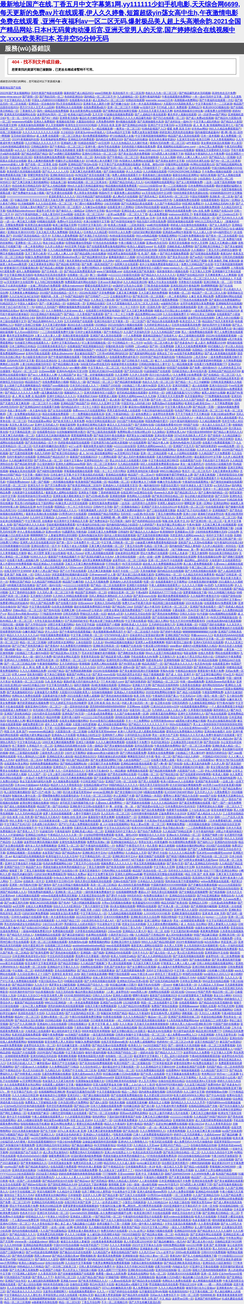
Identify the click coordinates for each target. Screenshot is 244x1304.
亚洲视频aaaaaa (188, 1006)
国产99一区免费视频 (161, 346)
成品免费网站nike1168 (148, 314)
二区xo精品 (141, 346)
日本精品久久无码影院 (150, 881)
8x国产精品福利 (74, 296)
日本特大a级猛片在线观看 (26, 916)
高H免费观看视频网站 (95, 135)
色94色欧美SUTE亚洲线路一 (214, 1148)
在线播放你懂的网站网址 (190, 845)
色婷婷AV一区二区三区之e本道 (175, 1041)
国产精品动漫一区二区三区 (212, 856)
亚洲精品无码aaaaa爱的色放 (141, 189)
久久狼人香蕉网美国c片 (34, 1248)
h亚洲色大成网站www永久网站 (206, 1237)
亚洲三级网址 (152, 920)
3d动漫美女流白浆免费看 (64, 913)
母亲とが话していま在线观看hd (195, 760)
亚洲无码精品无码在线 (43, 1056)
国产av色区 (196, 257)
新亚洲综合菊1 (109, 949)
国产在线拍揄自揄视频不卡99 (169, 617)
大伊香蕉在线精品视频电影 (90, 931)
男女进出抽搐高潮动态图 (221, 720)
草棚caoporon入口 (202, 635)
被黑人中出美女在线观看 (162, 282)
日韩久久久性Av (101, 995)
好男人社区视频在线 (72, 217)
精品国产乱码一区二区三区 (116, 167)
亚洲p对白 (234, 364)
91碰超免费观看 (53, 228)
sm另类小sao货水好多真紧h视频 (222, 784)
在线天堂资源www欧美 (114, 1041)
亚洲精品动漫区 (95, 303)
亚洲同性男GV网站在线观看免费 (125, 660)
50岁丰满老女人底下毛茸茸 (196, 485)
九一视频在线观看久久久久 (132, 599)
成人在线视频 (200, 385)
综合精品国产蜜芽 (36, 1227)
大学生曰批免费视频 (203, 1209)
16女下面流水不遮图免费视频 (160, 299)
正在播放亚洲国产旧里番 (190, 1066)
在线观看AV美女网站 (16, 763)
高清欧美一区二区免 (221, 196)
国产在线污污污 (143, 1237)
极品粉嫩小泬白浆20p (195, 1277)
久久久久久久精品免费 (134, 777)
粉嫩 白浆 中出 (204, 817)
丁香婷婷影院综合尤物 (229, 474)
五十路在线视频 (67, 360)
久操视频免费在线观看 (186, 200)
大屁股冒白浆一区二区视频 (70, 731)
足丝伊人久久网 (91, 1195)
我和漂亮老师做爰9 (47, 317)
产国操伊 (177, 998)
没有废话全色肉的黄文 (69, 1134)
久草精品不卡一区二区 (39, 745)
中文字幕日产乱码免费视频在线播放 (120, 164)
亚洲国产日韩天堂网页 (220, 439)
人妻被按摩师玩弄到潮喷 (62, 535)
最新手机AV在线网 (148, 984)
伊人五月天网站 (147, 1081)
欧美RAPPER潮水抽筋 (169, 1084)
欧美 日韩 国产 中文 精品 (156, 1298)
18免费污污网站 (9, 542)
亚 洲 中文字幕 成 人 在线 (103, 1023)
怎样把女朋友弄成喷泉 (228, 1259)
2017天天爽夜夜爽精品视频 (76, 777)
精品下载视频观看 (153, 674)
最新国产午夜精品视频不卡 (64, 556)
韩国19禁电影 (169, 916)
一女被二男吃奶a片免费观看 (44, 285)
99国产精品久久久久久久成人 (145, 428)
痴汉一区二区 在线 (158, 931)
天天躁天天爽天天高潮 (146, 963)
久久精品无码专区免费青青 (198, 574)
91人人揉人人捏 (202, 232)
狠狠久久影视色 (9, 699)
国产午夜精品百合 (10, 1070)
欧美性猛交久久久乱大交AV (62, 856)
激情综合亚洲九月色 (168, 628)
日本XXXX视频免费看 (116, 916)
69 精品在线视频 (208, 660)
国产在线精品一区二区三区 (219, 374)
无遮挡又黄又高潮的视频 (88, 827)
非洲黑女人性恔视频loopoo (141, 799)
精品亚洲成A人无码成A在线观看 (124, 528)
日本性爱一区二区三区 (13, 485)
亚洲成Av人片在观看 (63, 735)
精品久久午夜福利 (138, 1013)
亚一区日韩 (184, 1270)
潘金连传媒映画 (149, 157)
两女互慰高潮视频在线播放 (149, 863)
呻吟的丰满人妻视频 (90, 1166)
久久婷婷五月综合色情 (137, 613)
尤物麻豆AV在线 (102, 1127)
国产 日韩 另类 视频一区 (35, 1148)
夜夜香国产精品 (130, 1227)
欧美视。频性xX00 (153, 164)
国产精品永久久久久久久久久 (158, 274)
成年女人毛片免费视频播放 (40, 845)
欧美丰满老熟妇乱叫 (191, 1127)
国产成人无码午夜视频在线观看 (136, 456)
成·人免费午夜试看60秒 (137, 749)
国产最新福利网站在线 (142, 353)
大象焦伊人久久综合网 (63, 588)
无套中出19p (182, 1209)
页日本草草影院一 (188, 428)
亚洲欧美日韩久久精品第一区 (198, 217)
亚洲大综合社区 (218, 385)
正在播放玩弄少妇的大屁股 (109, 638)
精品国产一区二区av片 (141, 474)
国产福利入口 (205, 842)
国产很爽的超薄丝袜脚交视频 (120, 110)
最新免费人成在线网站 (127, 192)
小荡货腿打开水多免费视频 (103, 763)
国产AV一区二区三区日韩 (175, 738)
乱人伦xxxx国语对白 (26, 332)
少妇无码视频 (112, 203)
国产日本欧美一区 (51, 271)
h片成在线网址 (96, 660)
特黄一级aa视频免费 (192, 681)
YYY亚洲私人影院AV (24, 1273)
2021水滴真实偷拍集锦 (25, 1130)
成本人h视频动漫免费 (29, 1120)
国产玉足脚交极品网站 (208, 674)
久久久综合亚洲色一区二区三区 (54, 203)
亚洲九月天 (164, 385)
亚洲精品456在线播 (206, 1191)
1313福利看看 (131, 1002)
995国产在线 (190, 424)
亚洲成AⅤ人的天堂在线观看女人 (214, 1048)
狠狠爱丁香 (15, 870)
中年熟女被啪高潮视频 (43, 1188)
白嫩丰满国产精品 (32, 631)
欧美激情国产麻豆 (38, 1113)
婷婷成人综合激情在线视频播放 (189, 225)
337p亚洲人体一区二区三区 (150, 339)
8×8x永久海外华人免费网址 (69, 877)
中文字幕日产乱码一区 (24, 1091)
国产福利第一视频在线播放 (38, 1048)
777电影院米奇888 (50, 613)
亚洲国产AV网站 (213, 998)
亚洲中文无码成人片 (46, 424)
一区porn (166, 984)
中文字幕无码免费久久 (59, 685)
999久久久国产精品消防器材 (158, 941)
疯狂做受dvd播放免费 (56, 1120)
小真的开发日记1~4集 (121, 934)
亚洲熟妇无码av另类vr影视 (132, 981)
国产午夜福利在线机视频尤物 (41, 617)
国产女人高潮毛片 (219, 225)
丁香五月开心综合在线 (86, 863)
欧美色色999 (155, 899)
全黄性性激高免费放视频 (103, 503)
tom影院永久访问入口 (187, 649)
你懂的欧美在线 (114, 346)
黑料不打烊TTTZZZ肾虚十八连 (113, 849)
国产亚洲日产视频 (196, 260)
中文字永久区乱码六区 (117, 827)
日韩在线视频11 (77, 1023)
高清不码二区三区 (65, 1277)
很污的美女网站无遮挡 (66, 656)
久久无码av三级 (103, 467)
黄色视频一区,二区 (179, 292)
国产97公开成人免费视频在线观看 (78, 824)
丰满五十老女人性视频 (74, 546)
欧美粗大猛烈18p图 (79, 114)
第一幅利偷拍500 (149, 485)
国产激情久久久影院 (46, 1259)
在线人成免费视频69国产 (109, 200)
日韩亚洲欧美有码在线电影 (121, 1081)
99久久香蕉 (16, 820)
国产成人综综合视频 (29, 1284)
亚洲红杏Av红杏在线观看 (103, 927)
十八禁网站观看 (107, 456)
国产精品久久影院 (231, 121)
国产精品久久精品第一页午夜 (178, 528)
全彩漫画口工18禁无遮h (214, 1020)
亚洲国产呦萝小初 (212, 834)
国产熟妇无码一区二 (51, 96)
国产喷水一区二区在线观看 (221, 235)
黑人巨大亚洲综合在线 (190, 952)
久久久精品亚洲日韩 (135, 282)
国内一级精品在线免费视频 (52, 110)
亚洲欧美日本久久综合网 (145, 916)
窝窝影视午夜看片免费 (211, 670)
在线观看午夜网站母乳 (99, 217)
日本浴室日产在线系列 (71, 167)
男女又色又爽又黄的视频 (98, 289)
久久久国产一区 (37, 774)
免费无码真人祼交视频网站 (189, 289)
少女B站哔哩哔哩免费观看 (98, 834)
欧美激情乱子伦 (64, 467)
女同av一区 (38, 749)
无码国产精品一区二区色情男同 (224, 1066)
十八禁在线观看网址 (79, 977)
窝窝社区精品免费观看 (89, 1123)
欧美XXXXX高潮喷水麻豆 (146, 827)
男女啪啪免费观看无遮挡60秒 (171, 638)
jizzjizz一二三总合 (216, 916)
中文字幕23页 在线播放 (38, 521)
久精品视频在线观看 (27, 895)
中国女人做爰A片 (27, 303)
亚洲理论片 (59, 767)
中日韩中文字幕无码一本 (92, 225)
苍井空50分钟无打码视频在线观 (113, 228)
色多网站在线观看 (96, 934)
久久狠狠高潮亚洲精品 (202, 702)
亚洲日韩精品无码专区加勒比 (53, 1145)
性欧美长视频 (117, 1102)
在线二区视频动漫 (10, 132)
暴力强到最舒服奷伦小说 (29, 628)
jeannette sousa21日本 (159, 100)
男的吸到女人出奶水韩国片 (80, 924)
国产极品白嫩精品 (81, 1145)
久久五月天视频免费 (96, 581)
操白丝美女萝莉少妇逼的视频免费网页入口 (122, 767)
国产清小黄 (147, 1106)
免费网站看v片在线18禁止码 (133, 431)
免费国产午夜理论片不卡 (130, 845)
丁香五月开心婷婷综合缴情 (221, 249)
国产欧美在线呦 (115, 867)
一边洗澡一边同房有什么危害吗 (137, 503)
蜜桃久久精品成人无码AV (123, 1180)
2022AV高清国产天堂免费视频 (97, 292)
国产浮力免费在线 (55, 485)
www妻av (175, 645)
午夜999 (25, 899)
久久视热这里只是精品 (162, 777)
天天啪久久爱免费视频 (64, 235)
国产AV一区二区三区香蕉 (225, 160)
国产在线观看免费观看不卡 (203, 478)
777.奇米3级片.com (112, 681)
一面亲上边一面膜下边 (175, 167)
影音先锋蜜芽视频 (221, 809)
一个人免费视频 (132, 335)
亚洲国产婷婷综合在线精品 (35, 439)
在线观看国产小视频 (108, 624)
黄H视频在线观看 (126, 121)
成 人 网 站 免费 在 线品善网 (28, 396)
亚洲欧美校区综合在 (62, 175)
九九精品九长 (53, 1070)
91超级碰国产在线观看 (157, 371)
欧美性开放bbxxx (41, 899)
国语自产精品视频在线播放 (95, 1148)
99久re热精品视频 (146, 235)
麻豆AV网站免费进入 (63, 1123)
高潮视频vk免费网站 (186, 100)
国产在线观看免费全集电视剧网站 (106, 246)
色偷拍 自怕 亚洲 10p (73, 817)
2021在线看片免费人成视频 (83, 695)
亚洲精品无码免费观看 (81, 139)
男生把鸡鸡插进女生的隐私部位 (22, 924)
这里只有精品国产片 (206, 1041)
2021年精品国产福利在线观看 (93, 196)
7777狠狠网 (109, 1173)
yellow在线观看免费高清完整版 (59, 895)
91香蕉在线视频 (112, 1016)
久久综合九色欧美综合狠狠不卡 (18, 827)
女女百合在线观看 (10, 1184)
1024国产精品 (55, 670)
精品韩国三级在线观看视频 (168, 603)
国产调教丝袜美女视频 (131, 653)
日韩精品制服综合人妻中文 (154, 364)
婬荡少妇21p (195, 1123)
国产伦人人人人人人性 (55, 171)
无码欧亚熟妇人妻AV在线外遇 (189, 371)
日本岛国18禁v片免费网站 (73, 1102)
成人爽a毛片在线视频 (124, 196)
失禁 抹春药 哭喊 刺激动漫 (223, 260)
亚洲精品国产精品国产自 (75, 403)
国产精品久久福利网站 (121, 349)
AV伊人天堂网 (199, 242)
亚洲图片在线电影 (137, 585)
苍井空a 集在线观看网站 (124, 1248)
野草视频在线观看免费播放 (20, 299)
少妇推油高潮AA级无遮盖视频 (223, 620)
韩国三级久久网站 (157, 620)
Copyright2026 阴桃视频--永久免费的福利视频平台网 (101, 1213)
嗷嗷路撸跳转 (84, 1084)
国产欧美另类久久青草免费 (68, 421)
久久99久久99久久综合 (149, 349)
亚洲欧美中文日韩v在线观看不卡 (89, 806)
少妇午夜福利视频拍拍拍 (183, 421)
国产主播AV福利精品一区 (213, 492)
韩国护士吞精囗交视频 (28, 324)
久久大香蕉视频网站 (222, 139)
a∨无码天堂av (222, 485)
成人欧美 (114, 399)
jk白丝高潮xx (211, 941)
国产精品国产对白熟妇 (33, 949)
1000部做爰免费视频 (87, 1220)
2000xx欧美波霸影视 (187, 1252)
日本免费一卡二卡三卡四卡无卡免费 (188, 389)
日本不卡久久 (140, 952)
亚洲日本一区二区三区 (174, 606)
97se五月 (228, 674)
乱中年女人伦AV (18, 517)
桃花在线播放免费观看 (55, 414)
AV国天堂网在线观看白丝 (100, 421)
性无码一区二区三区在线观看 (75, 1188)
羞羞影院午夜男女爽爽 (101, 817)
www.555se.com (122, 217)
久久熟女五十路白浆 (102, 299)
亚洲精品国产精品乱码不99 (224, 371)
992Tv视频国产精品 (11, 1134)
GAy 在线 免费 (200, 210)
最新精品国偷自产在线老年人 (160, 335)
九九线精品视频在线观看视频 (125, 913)
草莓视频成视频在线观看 (78, 471)
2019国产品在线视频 (218, 845)
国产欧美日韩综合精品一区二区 (181, 1152)
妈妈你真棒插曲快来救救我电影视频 (80, 1173)
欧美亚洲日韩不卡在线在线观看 (152, 1213)
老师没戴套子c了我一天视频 (113, 1223)
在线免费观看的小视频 (55, 381)
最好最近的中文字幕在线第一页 (120, 1066)
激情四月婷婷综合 (216, 752)
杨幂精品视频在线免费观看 (221, 949)
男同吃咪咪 (122, 389)
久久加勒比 (158, 431)
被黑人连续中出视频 (213, 392)
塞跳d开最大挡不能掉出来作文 (81, 681)
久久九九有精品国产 (135, 1016)
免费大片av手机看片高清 (136, 603)
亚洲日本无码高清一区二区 (52, 1213)
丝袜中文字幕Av (73, 460)
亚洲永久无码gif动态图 (107, 603)
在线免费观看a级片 (94, 107)
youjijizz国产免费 (14, 1166)
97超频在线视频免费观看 (118, 114)
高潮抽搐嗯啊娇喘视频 (42, 1298)
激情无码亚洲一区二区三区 (207, 410)
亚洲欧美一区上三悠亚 (68, 891)
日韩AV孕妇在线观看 (147, 207)
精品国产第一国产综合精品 (52, 806)
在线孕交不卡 (132, 488)
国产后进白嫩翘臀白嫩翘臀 (66, 328)
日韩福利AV (122, 567)
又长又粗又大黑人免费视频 (51, 232)
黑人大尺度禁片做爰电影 (63, 667)
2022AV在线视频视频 (105, 670)
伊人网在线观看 (59, 927)
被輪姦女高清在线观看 (22, 471)
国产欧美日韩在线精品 (64, 453)
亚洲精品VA (116, 877)
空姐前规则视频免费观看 (60, 524)
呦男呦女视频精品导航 (38, 738)
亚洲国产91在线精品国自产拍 (132, 1259)
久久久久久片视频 (192, 585)
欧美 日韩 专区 (142, 695)
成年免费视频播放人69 (214, 428)
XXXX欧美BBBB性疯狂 (77, 995)
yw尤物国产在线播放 (77, 1034)
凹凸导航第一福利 (120, 521)
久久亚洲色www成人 (204, 1159)
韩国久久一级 (78, 381)
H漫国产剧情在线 (231, 595)
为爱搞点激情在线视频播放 (146, 1262)
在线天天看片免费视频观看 (100, 1006)
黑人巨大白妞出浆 (32, 1070)
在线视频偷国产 (114, 488)
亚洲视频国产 (220, 510)
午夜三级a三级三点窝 (201, 567)
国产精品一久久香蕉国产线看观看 (83, 314)
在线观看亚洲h (220, 663)
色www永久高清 (163, 492)
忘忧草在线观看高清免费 (186, 324)
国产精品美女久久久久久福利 (214, 1230)
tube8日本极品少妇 (33, 685)
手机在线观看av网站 (39, 421)
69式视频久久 (216, 346)
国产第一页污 (64, 542)
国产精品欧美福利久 (37, 1166)
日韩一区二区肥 (189, 1295)
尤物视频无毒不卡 (198, 617)
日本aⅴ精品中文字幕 (118, 132)
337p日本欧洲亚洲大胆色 (151, 257)
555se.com (75, 567)
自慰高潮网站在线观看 (139, 867)
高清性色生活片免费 (223, 93)
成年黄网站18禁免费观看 (228, 1198)
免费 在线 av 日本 (144, 217)
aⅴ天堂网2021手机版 (126, 453)
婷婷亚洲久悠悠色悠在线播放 (176, 132)
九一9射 (56, 792)
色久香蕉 (152, 845)
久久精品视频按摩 (209, 421)
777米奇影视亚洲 (162, 1063)
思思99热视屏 (188, 1148)
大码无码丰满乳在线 (197, 160)
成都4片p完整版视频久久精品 (200, 645)
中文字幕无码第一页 (18, 717)
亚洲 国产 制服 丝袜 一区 (18, 574)
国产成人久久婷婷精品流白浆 (154, 956)
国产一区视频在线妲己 (127, 506)
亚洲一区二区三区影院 (84, 788)
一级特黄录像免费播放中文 (98, 891)
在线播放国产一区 (126, 817)
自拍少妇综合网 (54, 1262)
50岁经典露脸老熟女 (47, 1109)
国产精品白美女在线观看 (146, 1280)
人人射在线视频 (148, 1180)
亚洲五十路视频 (85, 742)
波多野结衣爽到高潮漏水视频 (41, 842)
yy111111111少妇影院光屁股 (130, 1009)
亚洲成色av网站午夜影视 (177, 232)
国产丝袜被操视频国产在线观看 (76, 1273)
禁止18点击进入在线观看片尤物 (128, 460)
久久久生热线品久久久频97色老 (130, 142)
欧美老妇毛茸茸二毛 (46, 1198)
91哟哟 (129, 346)
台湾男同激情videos (162, 720)
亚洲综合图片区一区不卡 (45, 546)
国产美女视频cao (210, 610)
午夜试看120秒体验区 (155, 645)
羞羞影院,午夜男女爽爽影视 (174, 578)
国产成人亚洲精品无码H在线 (201, 863)
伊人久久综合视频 (32, 888)
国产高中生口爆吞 (67, 449)
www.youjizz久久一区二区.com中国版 (185, 267)
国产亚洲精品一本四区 (149, 795)
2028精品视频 (53, 1020)
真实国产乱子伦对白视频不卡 (194, 510)
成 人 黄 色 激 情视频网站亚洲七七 (213, 125)
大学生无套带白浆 (225, 1034)
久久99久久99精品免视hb (159, 328)
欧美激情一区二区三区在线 (27, 681)
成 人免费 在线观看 (47, 135)
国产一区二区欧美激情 (175, 439)
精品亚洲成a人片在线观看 (48, 563)
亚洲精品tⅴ (124, 685)
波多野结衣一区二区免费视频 (223, 956)
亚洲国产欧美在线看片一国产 (207, 606)
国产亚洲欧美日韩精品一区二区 (220, 1213)
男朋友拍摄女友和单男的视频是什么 (64, 867)
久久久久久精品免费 (68, 1209)
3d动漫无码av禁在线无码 (95, 364)
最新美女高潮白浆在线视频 (41, 513)
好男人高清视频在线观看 (99, 553)
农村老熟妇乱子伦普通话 (14, 599)
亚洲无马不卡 (35, 485)
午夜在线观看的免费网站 (176, 96)
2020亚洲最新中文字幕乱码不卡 (182, 1205)
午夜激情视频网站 (47, 663)
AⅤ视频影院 (87, 899)
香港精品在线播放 (116, 474)
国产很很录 (214, 435)
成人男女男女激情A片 (55, 1152)
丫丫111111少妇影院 (161, 588)
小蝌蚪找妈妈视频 (199, 1163)
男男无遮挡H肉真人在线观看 (123, 410)
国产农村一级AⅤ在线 (49, 585)
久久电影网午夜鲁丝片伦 (204, 595)
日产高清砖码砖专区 (76, 620)
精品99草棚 (53, 717)
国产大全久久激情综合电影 (116, 1220)
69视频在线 (111, 549)
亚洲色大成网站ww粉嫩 (128, 874)
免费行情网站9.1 (91, 267)
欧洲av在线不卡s (36, 959)
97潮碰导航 (112, 1277)
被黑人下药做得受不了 (147, 167)
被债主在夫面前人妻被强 (75, 1241)
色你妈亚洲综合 (73, 96)
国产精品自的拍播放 (135, 139)
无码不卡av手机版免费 (65, 899)
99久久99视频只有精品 (221, 592)
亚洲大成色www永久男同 (86, 1073)
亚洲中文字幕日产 (210, 788)
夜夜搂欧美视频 (67, 1056)
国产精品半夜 (189, 660)
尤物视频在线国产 (83, 349)
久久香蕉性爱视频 (208, 1223)
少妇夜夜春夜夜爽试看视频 (106, 1241)
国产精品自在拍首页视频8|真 (215, 1002)
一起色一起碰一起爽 (148, 556)
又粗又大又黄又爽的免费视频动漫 (84, 563)
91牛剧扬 (202, 613)
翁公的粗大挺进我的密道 (199, 496)
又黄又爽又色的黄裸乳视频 (86, 171)
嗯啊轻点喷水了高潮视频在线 (137, 1277)
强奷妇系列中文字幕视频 (216, 324)
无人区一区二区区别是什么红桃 (217, 1077)
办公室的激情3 (45, 463)
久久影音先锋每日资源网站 (225, 1109)
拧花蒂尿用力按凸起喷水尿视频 (109, 442)
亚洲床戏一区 (72, 267)
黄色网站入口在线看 (138, 496)
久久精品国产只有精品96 (149, 934)
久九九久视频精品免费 (128, 278)
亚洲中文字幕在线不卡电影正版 (23, 863)
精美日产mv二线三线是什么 (118, 838)
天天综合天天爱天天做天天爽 (155, 110)
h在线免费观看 (8, 1109)
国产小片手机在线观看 (73, 570)
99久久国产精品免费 (42, 603)
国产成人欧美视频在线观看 (220, 353)
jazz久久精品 (176, 260)
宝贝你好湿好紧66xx (23, 135)
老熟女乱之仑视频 (158, 1102)
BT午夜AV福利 (225, 702)
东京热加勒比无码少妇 (209, 867)
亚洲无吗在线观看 (199, 167)
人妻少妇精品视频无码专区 (35, 364)
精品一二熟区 (129, 1091)
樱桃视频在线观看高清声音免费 (129, 588)
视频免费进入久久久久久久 (116, 863)
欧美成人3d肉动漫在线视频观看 (35, 920)
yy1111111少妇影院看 (76, 585)
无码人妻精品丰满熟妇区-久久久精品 (110, 595)
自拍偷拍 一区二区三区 (118, 1056)
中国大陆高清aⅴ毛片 (50, 981)
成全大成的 (35, 788)
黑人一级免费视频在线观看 (197, 332)
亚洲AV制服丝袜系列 (90, 535)
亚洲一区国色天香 (150, 307)
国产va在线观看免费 (154, 1077)
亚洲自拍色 (236, 1038)
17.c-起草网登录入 (198, 1098)
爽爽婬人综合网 (9, 364)
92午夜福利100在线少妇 (90, 524)
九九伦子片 (40, 984)
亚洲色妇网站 (221, 503)
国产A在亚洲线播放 (208, 895)
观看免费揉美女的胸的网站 (50, 1195)
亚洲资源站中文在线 (216, 952)
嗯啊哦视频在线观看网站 (161, 449)
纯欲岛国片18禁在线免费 (151, 221)
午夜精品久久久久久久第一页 (65, 834)
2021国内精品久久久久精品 (135, 949)
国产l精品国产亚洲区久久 (39, 1134)
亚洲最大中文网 (141, 685)
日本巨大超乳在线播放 (38, 767)
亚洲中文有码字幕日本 (130, 378)
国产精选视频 (217, 891)
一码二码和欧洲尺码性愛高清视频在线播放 (140, 1020)
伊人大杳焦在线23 (42, 1223)
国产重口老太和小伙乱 (200, 1241)
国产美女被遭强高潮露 (177, 349)
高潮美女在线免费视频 (160, 752)
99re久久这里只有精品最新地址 (85, 185)
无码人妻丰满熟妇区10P (110, 1038)
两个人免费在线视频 (82, 677)
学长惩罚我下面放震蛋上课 (110, 959)
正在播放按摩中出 (120, 296)
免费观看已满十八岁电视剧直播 (171, 749)
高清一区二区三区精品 (103, 884)
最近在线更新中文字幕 (114, 406)
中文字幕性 (30, 820)
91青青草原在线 (9, 439)
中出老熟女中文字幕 (109, 924)
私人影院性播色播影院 (17, 792)
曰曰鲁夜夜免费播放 (125, 1120)
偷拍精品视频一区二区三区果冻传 (87, 182)
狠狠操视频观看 (190, 1070)
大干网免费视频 (232, 360)
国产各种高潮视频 (44, 1209)
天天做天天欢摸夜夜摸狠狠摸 (151, 1023)
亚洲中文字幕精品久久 (53, 977)
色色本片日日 (28, 1213)
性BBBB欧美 (207, 1295)
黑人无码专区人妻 (222, 1248)
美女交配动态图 (219, 767)
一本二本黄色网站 (32, 246)
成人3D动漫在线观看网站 (112, 724)
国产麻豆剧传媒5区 (73, 934)
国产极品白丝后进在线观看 (75, 1252)
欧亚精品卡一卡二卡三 (47, 1159)
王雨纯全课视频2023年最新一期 (190, 767)
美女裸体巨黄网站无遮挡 (91, 424)
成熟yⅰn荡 (128, 667)
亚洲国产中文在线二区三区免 (79, 1070)
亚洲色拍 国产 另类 (66, 1048)
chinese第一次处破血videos (31, 1241)
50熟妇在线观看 (135, 100)
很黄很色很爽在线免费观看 (49, 157)
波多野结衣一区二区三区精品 (129, 560)
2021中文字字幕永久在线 (147, 1245)
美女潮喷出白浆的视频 (76, 1020)
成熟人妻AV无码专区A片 (108, 749)
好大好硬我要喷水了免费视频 (195, 995)
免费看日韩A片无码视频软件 (86, 1152)
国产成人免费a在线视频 (200, 118)
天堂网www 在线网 (138, 706)
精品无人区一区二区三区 (21, 1237)
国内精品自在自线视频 (170, 570)
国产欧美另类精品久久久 (92, 1280)
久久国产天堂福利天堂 (136, 332)
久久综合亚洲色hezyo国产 (194, 727)
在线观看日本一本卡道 (86, 517)
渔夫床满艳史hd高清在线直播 (83, 260)
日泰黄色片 (38, 717)
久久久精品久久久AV (118, 888)
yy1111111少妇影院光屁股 (124, 274)
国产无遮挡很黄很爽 (21, 453)
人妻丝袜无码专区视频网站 (20, 909)
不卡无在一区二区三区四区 (96, 795)
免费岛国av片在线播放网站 (167, 403)
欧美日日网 (202, 139)
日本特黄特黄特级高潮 (144, 813)
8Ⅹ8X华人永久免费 (120, 232)
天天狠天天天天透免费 (170, 396)
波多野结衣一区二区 (138, 1038)
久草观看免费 (191, 788)
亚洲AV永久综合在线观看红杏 (25, 727)
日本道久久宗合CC (28, 995)
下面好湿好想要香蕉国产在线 (124, 1116)
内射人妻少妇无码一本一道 (137, 702)
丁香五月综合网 (133, 546)
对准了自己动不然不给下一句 (17, 307)
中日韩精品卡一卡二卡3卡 (127, 342)
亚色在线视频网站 (65, 970)
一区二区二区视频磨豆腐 (197, 228)
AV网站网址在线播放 (32, 1027)
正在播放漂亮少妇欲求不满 (186, 742)
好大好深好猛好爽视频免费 (185, 784)
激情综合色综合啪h (71, 1237)
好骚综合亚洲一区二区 (121, 592)
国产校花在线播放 (154, 367)
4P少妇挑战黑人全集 (122, 135)
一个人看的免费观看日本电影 (226, 706)
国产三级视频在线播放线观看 (179, 307)
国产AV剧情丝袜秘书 (123, 221)
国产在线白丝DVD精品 (34, 927)
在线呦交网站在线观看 (116, 267)
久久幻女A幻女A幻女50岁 (24, 296)
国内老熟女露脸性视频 (152, 1091)
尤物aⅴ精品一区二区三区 (27, 610)
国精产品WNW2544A (177, 1173)
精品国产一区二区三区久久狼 (209, 292)
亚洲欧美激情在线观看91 (186, 913)
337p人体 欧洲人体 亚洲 (71, 1130)
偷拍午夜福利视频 (95, 1052)
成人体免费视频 (158, 214)
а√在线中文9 (147, 107)
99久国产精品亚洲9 (77, 760)
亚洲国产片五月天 (183, 446)
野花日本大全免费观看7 (109, 809)
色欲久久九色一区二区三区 (161, 93)
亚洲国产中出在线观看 (118, 1198)
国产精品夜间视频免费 (162, 770)
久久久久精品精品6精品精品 (154, 1120)
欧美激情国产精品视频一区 (91, 481)
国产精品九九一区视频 (222, 157)
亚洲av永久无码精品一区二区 (183, 834)
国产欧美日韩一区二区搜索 (148, 296)
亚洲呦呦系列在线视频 (229, 303)
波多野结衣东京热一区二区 (39, 1045)
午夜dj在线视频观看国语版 (204, 1056)
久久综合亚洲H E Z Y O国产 (33, 974)
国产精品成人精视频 (51, 267)
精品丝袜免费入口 (134, 499)
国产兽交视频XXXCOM (128, 792)
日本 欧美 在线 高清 (167, 217)
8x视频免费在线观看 (59, 1077)
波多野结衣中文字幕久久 (79, 200)
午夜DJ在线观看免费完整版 (96, 317)
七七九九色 (170, 428)
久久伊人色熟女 (54, 246)
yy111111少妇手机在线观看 (97, 717)
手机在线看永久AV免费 (144, 656)
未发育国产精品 (51, 852)
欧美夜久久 (134, 1045)
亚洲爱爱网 (131, 877)
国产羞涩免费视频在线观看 (195, 802)
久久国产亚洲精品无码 (206, 1195)
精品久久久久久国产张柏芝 (188, 399)
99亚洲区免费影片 (192, 203)
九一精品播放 (118, 770)
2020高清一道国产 (104, 599)
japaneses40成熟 (22, 121)
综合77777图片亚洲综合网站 (220, 870)
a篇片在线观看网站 (131, 417)
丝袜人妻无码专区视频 (106, 977)
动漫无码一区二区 (139, 710)
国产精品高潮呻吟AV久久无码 (45, 321)
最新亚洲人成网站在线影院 (61, 492)
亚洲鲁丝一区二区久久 (28, 242)
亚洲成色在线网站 (137, 1273)
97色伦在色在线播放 (105, 242)
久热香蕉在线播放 (190, 685)
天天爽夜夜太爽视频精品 (23, 292)
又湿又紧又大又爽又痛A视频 (114, 1138)
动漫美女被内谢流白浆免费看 (212, 927)
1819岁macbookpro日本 (213, 909)
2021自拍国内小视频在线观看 (125, 324)
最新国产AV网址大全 (78, 674)
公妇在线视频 (226, 1159)
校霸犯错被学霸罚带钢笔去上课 (174, 474)
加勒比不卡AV (187, 977)
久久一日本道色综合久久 (69, 770)
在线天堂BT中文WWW (17, 570)
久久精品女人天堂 (135, 852)
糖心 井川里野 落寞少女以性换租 (47, 553)
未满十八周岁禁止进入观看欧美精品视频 (141, 731)
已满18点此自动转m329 (164, 706)
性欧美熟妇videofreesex (21, 210)
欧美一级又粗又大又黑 (169, 1166)
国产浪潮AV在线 (144, 424)
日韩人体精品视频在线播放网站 (215, 963)
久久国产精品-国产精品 (90, 1277)
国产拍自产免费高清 (149, 831)
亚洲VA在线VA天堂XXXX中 (25, 239)
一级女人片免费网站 (181, 1227)
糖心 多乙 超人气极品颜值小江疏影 (75, 1223)
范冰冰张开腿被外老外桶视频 (98, 653)
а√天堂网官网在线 (30, 1081)
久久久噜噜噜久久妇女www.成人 (65, 310)
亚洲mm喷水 (53, 531)
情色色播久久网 (16, 720)
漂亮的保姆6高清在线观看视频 (65, 1006)
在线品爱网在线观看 (142, 538)
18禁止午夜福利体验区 (228, 831)
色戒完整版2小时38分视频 (209, 699)
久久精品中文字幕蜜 (68, 1191)
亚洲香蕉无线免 (69, 118)
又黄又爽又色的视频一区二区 (17, 435)
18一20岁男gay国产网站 (212, 114)
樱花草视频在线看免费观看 (42, 720)
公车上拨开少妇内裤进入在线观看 (67, 774)
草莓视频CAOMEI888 (222, 1166)
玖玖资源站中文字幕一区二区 (207, 638)
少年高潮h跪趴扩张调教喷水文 (158, 1159)
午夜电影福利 (62, 831)
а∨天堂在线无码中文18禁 (157, 192)
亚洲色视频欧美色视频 (105, 578)
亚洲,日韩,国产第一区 (228, 538)
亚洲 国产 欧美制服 (214, 1245)
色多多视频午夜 (201, 1220)
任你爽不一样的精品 (187, 1188)
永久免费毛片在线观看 (43, 938)
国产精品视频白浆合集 (66, 364)
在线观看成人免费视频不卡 (15, 710)
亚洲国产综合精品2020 (190, 274)
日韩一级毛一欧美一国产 (210, 695)
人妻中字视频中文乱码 (86, 813)
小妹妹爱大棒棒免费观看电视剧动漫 (156, 542)
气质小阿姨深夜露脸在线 (85, 902)
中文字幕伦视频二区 (201, 1291)
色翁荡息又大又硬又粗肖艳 (58, 1081)
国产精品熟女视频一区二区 (157, 1234)
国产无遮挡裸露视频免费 (130, 970)
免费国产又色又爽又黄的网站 (74, 988)
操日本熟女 (207, 549)
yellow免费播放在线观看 (215, 881)
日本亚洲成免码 (46, 909)
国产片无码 (221, 496)
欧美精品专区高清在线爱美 (50, 274)
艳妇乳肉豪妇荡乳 (22, 874)
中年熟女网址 (234, 1237)
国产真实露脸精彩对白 (20, 692)
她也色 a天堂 (115, 613)
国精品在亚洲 (27, 506)
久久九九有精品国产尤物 (165, 332)
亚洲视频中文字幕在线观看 (68, 339)
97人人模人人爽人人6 (60, 253)
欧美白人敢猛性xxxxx (31, 1262)
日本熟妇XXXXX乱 (114, 628)
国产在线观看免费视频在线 (126, 1095)
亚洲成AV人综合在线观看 (51, 1023)
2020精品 (101, 324)
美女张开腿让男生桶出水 (170, 524)
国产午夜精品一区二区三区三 (67, 146)
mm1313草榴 (194, 1245)
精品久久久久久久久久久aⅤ (23, 635)
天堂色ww (116, 727)
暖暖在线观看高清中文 (98, 285)
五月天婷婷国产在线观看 (78, 321)
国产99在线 (175, 763)
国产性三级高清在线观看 (101, 431)
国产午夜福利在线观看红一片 (97, 845)
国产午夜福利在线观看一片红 (216, 100)
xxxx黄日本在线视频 (12, 963)
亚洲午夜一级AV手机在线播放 (102, 146)
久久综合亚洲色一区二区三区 (42, 217)
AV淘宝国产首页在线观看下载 (93, 175)
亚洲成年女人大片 (10, 478)
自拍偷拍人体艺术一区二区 (183, 339)
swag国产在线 (207, 795)
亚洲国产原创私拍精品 (17, 713)
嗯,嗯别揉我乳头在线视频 (114, 538)
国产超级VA (21, 538)
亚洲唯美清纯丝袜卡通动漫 (142, 471)
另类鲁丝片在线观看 (190, 282)
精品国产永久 (33, 867)
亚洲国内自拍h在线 (225, 842)
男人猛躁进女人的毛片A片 (87, 699)
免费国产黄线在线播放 (164, 1006)
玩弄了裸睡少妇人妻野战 (96, 1191)
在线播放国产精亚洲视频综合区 (85, 346)
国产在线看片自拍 (66, 603)
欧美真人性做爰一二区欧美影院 (126, 225)
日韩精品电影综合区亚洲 (225, 824)
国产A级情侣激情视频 (49, 471)
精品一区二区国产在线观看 (60, 1098)
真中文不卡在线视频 (18, 1116)
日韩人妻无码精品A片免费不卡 (97, 1266)
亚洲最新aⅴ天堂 (184, 531)
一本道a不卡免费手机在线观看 (41, 777)
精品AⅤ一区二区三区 (25, 371)
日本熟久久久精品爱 (95, 232)
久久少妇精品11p (157, 1202)
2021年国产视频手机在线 (71, 1298)
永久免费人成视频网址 (142, 1041)
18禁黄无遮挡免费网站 (163, 713)
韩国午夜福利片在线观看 (14, 1188)
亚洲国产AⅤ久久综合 (199, 888)
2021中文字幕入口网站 (154, 1227)
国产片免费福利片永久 (55, 367)
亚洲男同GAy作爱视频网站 (165, 599)
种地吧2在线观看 (192, 974)
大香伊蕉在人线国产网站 (76, 417)
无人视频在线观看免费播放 (104, 1227)
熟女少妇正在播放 (53, 242)
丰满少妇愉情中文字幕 (96, 221)
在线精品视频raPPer (95, 784)
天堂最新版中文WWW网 (34, 688)
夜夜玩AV (226, 253)
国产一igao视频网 (218, 267)
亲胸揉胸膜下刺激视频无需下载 (24, 228)
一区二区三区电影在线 (43, 599)
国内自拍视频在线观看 (25, 1230)
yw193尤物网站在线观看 (44, 1138)
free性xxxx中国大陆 (11, 367)
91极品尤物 (21, 200)
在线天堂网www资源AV (94, 738)
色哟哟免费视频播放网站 (44, 763)
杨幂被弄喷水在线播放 (124, 364)
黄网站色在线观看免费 (178, 210)
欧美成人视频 (220, 774)
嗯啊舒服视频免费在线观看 (74, 307)
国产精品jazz (82, 1180)
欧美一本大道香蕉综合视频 (58, 916)
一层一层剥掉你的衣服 (75, 706)
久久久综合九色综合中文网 (217, 1152)
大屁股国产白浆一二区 (190, 770)
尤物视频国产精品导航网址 (103, 513)
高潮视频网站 (194, 799)
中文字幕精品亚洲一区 (22, 431)
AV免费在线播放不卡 (155, 895)
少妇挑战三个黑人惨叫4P (190, 752)
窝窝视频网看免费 (81, 435)
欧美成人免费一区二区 (196, 1138)
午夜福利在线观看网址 (195, 481)
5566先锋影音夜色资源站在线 (191, 192)
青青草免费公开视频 (181, 1170)
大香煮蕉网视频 (176, 1130)
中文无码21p (187, 695)
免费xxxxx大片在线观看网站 (89, 410)
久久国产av (154, 439)
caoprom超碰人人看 (12, 164)
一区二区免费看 (182, 1195)
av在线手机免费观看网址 (188, 353)
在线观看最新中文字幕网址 (171, 581)
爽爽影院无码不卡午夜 (140, 756)
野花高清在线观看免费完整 (178, 1048)
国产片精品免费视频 (161, 1188)
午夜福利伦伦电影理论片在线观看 (142, 1216)
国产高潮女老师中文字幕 (169, 160)
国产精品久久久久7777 (168, 1052)
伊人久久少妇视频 (75, 1234)
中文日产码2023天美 (175, 1198)
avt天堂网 (18, 906)
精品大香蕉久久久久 (60, 949)
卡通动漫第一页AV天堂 (185, 610)
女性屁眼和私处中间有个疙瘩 (47, 260)
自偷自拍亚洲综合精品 (171, 1081)
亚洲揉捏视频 (117, 496)
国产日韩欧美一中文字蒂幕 (38, 278)
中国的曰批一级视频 (12, 624)
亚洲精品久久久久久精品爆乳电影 (132, 118)
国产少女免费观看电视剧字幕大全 (75, 1038)
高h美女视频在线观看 (122, 906)
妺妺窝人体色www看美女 (175, 207)
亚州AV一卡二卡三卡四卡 (123, 307)
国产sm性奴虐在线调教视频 (42, 1252)
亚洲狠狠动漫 (130, 1255)
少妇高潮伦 (204, 178)
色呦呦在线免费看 (82, 849)
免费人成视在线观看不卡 (126, 175)
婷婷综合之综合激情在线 (117, 339)
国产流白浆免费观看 (153, 809)
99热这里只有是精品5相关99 (57, 1220)
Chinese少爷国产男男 (198, 991)
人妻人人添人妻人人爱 (48, 335)
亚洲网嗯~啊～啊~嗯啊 (114, 517)
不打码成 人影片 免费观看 (171, 107)
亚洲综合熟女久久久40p (83, 649)
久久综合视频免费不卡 (176, 314)
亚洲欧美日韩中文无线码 (125, 941)
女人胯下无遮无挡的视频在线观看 (39, 699)
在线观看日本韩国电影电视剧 (103, 310)
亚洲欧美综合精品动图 (141, 1270)
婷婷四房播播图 (44, 970)
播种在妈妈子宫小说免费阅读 (99, 1209)
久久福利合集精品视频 (124, 1027)
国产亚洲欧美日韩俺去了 (208, 246)
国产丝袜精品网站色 (192, 949)
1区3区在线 (177, 991)
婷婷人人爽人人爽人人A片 (192, 157)
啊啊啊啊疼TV (38, 535)
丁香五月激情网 (198, 553)
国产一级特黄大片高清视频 (183, 1045)
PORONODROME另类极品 (184, 171)
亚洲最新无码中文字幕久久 (120, 831)
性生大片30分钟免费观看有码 (187, 620)
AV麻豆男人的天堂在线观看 (71, 503)
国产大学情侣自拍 (35, 624)
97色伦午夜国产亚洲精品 (26, 1059)
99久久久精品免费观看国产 (225, 128)
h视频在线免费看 (153, 792)
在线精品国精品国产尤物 (203, 1106)
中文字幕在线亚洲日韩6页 (163, 460)
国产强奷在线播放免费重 (82, 1170)
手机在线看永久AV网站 (50, 638)
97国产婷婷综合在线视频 (123, 1291)
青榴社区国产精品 (19, 581)
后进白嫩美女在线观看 (43, 1088)
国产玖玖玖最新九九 (231, 1106)
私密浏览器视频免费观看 (26, 1034)
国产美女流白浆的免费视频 (134, 153)
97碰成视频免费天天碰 (216, 1027)
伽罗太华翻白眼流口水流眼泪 (128, 1031)
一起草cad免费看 (115, 214)
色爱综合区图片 (170, 485)
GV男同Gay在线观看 (159, 1195)
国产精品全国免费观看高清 (79, 271)
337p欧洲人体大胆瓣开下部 (102, 160)
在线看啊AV (173, 1070)
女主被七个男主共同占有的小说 (195, 656)
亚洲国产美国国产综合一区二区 (115, 1070)
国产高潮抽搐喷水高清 (150, 121)
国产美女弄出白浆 (177, 257)
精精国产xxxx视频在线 (55, 385)
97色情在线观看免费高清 (161, 1155)
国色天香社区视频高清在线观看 (93, 881)
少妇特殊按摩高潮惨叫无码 (211, 531)
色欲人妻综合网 (16, 410)
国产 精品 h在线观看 (188, 692)
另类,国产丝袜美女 (115, 966)
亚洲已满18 (79, 1077)
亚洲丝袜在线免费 (202, 1180)
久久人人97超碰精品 (12, 834)
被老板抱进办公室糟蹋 (53, 1095)
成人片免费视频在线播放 (89, 528)
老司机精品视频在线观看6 (132, 392)
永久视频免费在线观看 (66, 781)
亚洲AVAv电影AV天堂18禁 (71, 371)
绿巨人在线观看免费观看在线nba (159, 463)
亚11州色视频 (168, 189)
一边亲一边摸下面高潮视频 (219, 182)
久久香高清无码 (47, 1273)
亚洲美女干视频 (87, 492)
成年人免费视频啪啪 (28, 271)
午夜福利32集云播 (110, 1205)
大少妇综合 (67, 132)
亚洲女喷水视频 (163, 435)
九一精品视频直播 (102, 128)
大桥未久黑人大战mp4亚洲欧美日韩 (190, 1023)
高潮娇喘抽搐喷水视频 (59, 1027)
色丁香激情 (18, 745)
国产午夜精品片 (113, 332)
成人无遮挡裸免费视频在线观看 (213, 1120)
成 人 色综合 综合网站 (193, 924)
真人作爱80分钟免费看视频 (16, 563)
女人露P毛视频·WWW (207, 1227)
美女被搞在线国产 (84, 353)
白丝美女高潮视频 (61, 606)
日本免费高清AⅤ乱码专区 (180, 806)
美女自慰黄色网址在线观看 (85, 110)
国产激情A (44, 884)
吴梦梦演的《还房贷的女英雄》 (149, 888)
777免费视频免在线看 (217, 396)
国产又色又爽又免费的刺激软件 (126, 510)
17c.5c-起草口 (136, 1230)
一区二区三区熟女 (70, 135)
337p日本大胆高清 (137, 1188)
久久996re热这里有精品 (159, 1209)
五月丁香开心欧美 (35, 253)
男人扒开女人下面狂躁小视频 (79, 1270)
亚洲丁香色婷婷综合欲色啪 (141, 249)
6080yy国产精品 (79, 299)
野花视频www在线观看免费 (94, 1059)
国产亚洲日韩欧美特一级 (56, 178)
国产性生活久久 (165, 517)
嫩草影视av (43, 1063)
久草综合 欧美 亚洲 (109, 125)
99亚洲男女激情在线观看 (121, 253)
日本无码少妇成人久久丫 (84, 385)
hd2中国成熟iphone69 (100, 1077)
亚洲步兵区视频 (186, 449)
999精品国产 (114, 499)
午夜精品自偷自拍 (185, 670)
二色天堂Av (200, 356)
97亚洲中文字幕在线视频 (204, 1266)
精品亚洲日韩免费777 (208, 1031)
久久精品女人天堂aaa (211, 984)
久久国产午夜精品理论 (167, 203)
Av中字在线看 (45, 506)
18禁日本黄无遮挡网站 (60, 624)
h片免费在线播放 (14, 767)
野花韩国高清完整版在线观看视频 (164, 874)
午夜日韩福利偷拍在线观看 (157, 410)
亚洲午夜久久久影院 (185, 909)
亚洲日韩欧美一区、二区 (217, 282)
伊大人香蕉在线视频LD (30, 531)
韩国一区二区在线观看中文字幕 (159, 1002)
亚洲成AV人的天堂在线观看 (126, 581)
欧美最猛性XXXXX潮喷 (146, 902)
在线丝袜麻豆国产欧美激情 (139, 271)
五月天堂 (97, 114)
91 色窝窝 (159, 246)
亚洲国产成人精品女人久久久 (204, 813)
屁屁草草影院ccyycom (128, 1077)
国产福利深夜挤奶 (205, 446)
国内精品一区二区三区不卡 (100, 96)
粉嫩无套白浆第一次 (185, 984)
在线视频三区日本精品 (58, 945)
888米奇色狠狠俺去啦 (101, 278)
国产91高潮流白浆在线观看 (137, 203)
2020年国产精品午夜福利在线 (157, 356)
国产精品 (22, 606)
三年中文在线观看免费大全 (216, 328)
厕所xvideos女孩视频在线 (178, 1216)
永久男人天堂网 (173, 945)
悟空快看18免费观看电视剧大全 (23, 799)
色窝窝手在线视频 (176, 809)
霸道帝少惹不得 (45, 210)
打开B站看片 (113, 563)
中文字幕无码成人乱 (29, 742)
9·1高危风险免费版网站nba (182, 1020)
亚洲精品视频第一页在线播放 (24, 852)
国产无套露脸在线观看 (107, 777)
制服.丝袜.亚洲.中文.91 (175, 521)
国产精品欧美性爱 (25, 463)
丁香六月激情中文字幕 (95, 906)
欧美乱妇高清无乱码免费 (147, 1152)
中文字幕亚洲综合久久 (191, 916)
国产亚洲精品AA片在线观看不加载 (40, 406)
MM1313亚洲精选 (55, 1002)
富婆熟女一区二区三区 (102, 378)
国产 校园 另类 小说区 (87, 909)
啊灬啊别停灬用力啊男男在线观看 (142, 1205)
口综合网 (233, 531)
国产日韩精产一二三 (97, 296)
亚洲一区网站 (204, 503)
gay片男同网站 (8, 1262)
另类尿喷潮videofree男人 (65, 257)
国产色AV (64, 902)
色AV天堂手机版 (85, 624)
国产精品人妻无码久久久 (227, 431)
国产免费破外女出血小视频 (29, 192)
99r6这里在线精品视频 (215, 981)
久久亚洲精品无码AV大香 (219, 203)
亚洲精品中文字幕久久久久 (63, 966)
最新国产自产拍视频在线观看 (67, 1248)
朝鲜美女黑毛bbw (201, 1202)
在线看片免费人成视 (163, 760)
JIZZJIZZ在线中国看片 (89, 916)
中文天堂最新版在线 (108, 1091)
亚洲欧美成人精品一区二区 (87, 831)
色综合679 (176, 717)
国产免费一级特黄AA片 (203, 367)
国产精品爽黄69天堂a (94, 257)
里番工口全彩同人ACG (189, 517)
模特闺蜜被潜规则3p (224, 1220)
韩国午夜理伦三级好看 (179, 642)
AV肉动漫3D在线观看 (121, 235)
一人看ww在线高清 (119, 1280)
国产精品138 (81, 1106)
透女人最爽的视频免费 (41, 160)
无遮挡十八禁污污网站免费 (87, 488)
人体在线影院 (83, 642)
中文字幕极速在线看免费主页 (183, 1073)
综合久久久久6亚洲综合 (67, 906)
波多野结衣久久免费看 (196, 1052)
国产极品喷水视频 (47, 1287)
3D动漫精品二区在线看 (141, 677)
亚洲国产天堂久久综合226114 (158, 506)
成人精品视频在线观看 (56, 788)
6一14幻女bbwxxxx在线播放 (177, 150)
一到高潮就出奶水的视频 (86, 628)
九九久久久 (231, 977)
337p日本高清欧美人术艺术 (190, 435)
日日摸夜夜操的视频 (29, 510)
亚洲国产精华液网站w (207, 1298)
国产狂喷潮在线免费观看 (204, 253)
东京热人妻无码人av (21, 424)
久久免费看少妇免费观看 (187, 374)
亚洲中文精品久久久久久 (61, 396)
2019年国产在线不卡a (189, 1027)
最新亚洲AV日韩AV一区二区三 (43, 706)
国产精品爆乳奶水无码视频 (194, 93)
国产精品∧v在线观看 (196, 1166)
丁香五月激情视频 (34, 870)
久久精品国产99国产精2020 (209, 1116)
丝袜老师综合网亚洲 (127, 553)
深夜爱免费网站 (71, 560)
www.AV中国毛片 (168, 1184)
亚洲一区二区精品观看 (153, 453)
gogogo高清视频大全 (132, 977)
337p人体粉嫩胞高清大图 (117, 1287)
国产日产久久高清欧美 (22, 1023)
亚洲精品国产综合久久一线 (92, 984)
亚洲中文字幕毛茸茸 (199, 1248)
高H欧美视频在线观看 (104, 685)
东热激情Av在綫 (77, 941)
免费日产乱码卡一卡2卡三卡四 (39, 167)
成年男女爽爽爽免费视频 (96, 560)
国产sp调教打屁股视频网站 (65, 153)
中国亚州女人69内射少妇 (135, 403)
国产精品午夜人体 (157, 442)
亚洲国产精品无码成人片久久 (126, 182)
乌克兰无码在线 (64, 991)
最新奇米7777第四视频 (72, 617)
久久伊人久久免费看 (208, 449)
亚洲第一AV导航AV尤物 (23, 884)
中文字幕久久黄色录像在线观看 (199, 988)
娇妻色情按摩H (182, 1063)
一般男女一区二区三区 (127, 128)
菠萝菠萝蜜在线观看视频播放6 (80, 1205)
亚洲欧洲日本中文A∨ (94, 852)
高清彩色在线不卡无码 (31, 1013)
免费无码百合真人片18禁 (87, 1163)
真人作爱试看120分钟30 (158, 1095)
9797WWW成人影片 (116, 635)
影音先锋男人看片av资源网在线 (158, 467)
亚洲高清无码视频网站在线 (20, 114)
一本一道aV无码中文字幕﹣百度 (210, 96)
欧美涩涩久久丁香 (190, 321)
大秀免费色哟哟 (105, 121)
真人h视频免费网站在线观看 (144, 178)
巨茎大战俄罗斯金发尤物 (107, 1084)
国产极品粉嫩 (230, 1134)
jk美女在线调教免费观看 (206, 207)
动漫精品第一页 (76, 303)
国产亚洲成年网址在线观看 (206, 1234)
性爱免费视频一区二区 (38, 339)
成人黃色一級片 (193, 998)
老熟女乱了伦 (165, 353)
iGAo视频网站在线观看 (222, 613)
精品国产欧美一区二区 (79, 157)
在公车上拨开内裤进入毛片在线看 (169, 1113)
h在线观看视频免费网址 (194, 706)
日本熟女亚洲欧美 (190, 981)
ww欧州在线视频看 (158, 225)
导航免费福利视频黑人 (95, 356)
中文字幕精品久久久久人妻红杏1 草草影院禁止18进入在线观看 (41, 1295)
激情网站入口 (87, 1048)
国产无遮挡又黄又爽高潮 (14, 403)
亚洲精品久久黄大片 (134, 931)
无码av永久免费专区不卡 (164, 1295)
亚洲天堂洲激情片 (89, 870)
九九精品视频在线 (50, 560)
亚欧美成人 (75, 232)
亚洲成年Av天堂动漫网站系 (53, 299)
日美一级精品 (95, 745)
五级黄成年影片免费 (54, 695)
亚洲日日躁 (90, 1237)
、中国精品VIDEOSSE (213, 756)
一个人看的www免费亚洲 (24, 1220)
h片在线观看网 (137, 442)
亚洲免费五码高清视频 (50, 1234)
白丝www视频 (47, 371)
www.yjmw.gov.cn (10, 96)
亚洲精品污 (194, 107)
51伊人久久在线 (69, 317)
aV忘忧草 (103, 142)
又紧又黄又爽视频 (126, 292)
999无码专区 (134, 895)
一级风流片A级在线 (82, 809)
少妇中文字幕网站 (75, 752)
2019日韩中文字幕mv (228, 599)
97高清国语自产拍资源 (17, 1277)
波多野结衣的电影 (131, 1177)
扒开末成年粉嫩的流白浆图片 (50, 446)
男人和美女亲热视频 (85, 192)
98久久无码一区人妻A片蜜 (27, 1098)
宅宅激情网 (23, 428)
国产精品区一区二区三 (100, 381)
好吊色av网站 (200, 128)
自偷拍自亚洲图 (79, 1284)
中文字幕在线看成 (135, 620)
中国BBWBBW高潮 (148, 738)
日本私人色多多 (178, 553)
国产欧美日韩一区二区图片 (65, 207)
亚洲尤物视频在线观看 (194, 628)
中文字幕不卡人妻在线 (173, 239)
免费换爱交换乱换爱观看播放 (163, 499)
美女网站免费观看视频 (213, 339)
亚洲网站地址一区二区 (168, 574)
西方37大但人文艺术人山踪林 (37, 107)
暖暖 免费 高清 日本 (178, 128)
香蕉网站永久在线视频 (69, 107)
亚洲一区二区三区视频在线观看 (48, 941)
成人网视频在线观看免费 (207, 1280)
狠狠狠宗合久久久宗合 (152, 834)
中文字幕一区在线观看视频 (189, 970)
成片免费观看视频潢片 (131, 1209)
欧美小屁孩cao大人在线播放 (177, 781)
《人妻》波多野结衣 (117, 991)
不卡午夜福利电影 (203, 831)
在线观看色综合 (46, 431)
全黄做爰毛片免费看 (46, 692)
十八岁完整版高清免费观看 (167, 1259)
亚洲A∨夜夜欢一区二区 (54, 1016)
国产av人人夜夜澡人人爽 (42, 374)
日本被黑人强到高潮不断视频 (75, 599)
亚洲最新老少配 (149, 1248)
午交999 (65, 699)
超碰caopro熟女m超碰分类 (102, 752)
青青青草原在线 (90, 656)
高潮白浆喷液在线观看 (75, 335)
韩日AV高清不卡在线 (102, 1284)
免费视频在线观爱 (62, 931)
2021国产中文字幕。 (71, 1198)
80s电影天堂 (124, 1145)
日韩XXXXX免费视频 (213, 1252)
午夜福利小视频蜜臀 (155, 1177)
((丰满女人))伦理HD (57, 1216)
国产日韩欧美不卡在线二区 (137, 360)
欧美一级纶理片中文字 (125, 1059)
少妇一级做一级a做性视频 (141, 1184)
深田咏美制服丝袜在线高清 (174, 249)
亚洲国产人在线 (113, 449)
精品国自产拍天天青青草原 (218, 321)
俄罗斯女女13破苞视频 (139, 435)
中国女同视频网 (199, 196)
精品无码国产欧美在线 (174, 902)
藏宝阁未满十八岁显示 (29, 849)
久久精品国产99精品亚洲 (46, 581)
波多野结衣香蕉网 (163, 414)
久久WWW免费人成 (202, 1173)
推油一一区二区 (25, 649)
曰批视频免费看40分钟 (168, 424)
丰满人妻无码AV (127, 150)
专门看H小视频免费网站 (88, 203)
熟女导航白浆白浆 (173, 827)
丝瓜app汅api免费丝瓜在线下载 (27, 249)
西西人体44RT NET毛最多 (128, 859)
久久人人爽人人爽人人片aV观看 (24, 567)
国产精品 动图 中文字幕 (135, 399)
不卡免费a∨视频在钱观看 (216, 171)
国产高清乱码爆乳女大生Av (97, 556)
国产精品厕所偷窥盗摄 (128, 381)
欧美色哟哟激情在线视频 (154, 717)
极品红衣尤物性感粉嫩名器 (95, 118)
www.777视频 (27, 859)
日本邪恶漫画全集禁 (60, 1163)
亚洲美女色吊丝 (83, 749)
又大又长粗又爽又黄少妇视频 (204, 1130)
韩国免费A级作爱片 (156, 421)
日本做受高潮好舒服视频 (202, 581)
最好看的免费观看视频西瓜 (173, 595)
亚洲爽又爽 (67, 610)
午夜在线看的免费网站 (167, 745)
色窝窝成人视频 (107, 396)
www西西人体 (138, 991)
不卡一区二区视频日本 (114, 1302)
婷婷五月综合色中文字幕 (186, 1213)
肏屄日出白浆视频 (175, 849)
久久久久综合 (87, 667)
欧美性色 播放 (65, 909)
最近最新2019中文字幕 (207, 456)
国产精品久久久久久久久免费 (22, 392)
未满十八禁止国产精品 (45, 570)
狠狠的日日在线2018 (227, 310)
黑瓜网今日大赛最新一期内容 (92, 956)
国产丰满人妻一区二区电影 (173, 906)
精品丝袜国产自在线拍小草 (62, 870)
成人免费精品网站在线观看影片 (137, 578)
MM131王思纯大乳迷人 (208, 221)
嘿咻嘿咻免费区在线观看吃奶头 (60, 795)
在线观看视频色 (210, 200)
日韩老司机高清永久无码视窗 (41, 1127)
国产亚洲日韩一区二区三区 (207, 521)
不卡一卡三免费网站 (137, 720)
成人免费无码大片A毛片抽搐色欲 (193, 1141)
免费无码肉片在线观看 (114, 1230)
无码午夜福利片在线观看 (21, 456)
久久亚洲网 (121, 374)
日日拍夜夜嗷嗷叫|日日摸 (15, 546)
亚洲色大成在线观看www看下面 (29, 998)
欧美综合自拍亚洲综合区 (157, 909)
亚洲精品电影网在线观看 (37, 1245)
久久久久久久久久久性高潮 (22, 677)
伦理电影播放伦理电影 (78, 242)
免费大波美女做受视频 (145, 132)
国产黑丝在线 (211, 742)
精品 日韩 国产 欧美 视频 (199, 874)
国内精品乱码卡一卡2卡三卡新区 (80, 406)
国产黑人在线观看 (148, 781)
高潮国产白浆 (99, 307)
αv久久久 (20, 150)
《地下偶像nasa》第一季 (184, 549)
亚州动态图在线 (143, 745)
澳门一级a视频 (98, 274)
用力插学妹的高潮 (183, 1031)
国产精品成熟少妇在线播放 (90, 253)
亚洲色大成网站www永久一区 (154, 446)
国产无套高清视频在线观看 (188, 956)
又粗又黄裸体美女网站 (41, 264)
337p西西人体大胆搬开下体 (167, 153)
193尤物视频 (90, 538)
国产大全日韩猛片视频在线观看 (70, 884)
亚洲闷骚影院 (32, 367)
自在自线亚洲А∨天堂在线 (201, 1081)
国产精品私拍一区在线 (188, 588)
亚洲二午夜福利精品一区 (119, 414)
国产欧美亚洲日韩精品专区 (183, 938)
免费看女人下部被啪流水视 (40, 1102)
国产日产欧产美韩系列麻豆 (27, 645)
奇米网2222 (208, 1073)
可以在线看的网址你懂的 (102, 239)
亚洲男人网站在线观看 (104, 663)
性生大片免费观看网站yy (146, 1198)
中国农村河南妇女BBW (13, 788)
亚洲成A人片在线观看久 (97, 1134)
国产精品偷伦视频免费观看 (190, 820)
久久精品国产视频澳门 (93, 963)
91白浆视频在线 (44, 991)
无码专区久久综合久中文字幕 (185, 870)
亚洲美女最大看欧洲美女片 (68, 496)
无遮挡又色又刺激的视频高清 (53, 435)
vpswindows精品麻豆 (41, 731)
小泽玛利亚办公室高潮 (137, 735)
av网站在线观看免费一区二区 (52, 578)
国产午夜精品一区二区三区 (122, 157)
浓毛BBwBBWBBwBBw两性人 (43, 128)
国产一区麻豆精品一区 (52, 303)
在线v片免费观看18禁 (173, 1098)
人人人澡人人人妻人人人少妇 (72, 1177)
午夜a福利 (141, 592)
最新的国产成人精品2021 (78, 93)
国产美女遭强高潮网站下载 (106, 760)
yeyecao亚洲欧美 (103, 792)
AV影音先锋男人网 (51, 995)
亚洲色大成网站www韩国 (70, 463)
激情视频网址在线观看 (86, 249)
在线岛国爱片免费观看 (63, 1166)
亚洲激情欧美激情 (183, 1120)
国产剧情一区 (30, 96)
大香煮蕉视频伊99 (134, 449)
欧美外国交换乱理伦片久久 (110, 428)
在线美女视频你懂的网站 (73, 720)
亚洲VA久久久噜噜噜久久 (19, 660)
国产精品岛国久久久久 (22, 1234)
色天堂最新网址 (194, 396)
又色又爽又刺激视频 (99, 570)
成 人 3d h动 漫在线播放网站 (96, 453)
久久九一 (102, 1291)
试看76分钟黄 (163, 1266)
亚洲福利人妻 (68, 142)
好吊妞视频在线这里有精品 (101, 150)
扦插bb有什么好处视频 (49, 499)
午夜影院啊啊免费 (212, 692)
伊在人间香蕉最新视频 (218, 770)
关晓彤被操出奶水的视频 (111, 756)
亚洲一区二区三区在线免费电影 (187, 1088)
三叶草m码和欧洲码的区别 (112, 353)
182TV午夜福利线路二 (28, 214)
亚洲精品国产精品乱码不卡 (52, 456)
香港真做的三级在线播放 (156, 175)
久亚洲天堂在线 (186, 139)
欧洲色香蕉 (80, 1227)
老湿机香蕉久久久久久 (62, 196)
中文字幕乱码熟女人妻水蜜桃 (55, 827)
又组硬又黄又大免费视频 (102, 531)
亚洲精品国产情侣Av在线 (82, 164)
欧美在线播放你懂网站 (74, 1159)
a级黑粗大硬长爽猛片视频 (190, 720)
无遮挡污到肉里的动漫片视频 (49, 428)
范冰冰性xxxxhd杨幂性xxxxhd (213, 852)
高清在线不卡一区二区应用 (128, 93)
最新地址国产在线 (10, 87)
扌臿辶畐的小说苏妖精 (175, 1056)
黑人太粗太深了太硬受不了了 (116, 1170)
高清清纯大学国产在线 (205, 877)
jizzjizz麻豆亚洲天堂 (148, 1163)
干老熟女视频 (82, 1027)
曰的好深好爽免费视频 (35, 913)
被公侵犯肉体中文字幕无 (65, 1031)
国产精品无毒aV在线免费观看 (109, 1045)
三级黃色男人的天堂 (51, 752)
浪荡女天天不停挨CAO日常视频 (134, 1266)
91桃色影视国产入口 (153, 128)
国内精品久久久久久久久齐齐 (188, 1102)
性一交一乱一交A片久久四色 (23, 118)
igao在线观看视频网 (118, 945)
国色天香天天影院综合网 (153, 784)
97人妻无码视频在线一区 (96, 342)
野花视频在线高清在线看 (163, 1284)
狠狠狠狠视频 (35, 1041)
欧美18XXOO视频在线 (216, 107)
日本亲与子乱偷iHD (97, 770)
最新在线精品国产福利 (124, 1252)
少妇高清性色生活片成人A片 (98, 920)
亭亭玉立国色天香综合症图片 (113, 899)
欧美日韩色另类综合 (130, 239)
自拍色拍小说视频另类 (218, 463)
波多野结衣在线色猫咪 (201, 317)
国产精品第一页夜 (203, 406)
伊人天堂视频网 (55, 125)
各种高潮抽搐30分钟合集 (188, 110)
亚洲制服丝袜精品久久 (124, 842)
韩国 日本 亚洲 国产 (15, 731)
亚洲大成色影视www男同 (151, 1191)
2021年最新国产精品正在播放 (153, 998)
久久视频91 (197, 249)
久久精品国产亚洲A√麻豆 (19, 809)
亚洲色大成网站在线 (212, 1188)
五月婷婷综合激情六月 (162, 624)
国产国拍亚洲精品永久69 (62, 1184)
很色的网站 (98, 1116)
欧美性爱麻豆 (214, 289)
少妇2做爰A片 (155, 210)
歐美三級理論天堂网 (64, 225)
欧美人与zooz (75, 553)
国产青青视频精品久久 (33, 1163)
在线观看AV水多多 (80, 100)
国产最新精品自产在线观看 (209, 667)
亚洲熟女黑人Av (175, 431)
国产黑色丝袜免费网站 (165, 613)
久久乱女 (98, 642)
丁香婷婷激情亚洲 (108, 492)
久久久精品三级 (111, 1098)
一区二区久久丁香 (137, 214)
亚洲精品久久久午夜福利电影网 (217, 777)
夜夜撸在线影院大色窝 (91, 1056)
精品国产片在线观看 (24, 1052)
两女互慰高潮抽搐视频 (136, 727)
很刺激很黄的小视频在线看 (172, 271)
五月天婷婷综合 (68, 663)
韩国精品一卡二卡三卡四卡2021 (73, 506)
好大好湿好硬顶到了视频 (31, 1077)
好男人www (18, 674)
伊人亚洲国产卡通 (123, 795)
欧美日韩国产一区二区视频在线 (132, 1063)
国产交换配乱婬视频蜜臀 (193, 891)
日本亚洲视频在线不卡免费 (174, 1180)
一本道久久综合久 (203, 417)
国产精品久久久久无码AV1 (52, 838)
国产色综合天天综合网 (98, 1109)
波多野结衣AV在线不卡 (83, 439)
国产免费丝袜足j (98, 521)
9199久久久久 (38, 556)
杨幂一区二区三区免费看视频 (218, 1045)
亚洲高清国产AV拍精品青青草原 (220, 378)
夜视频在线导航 (65, 121)
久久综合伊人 (184, 417)
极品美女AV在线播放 (159, 1031)
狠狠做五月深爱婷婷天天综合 (212, 150)
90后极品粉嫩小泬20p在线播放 (121, 1073)
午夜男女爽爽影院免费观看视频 (111, 1262)
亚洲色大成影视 (122, 995)
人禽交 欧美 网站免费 (201, 296)
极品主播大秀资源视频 (108, 1295)
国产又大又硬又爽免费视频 (137, 310)
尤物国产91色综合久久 (111, 649)
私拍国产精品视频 (226, 1173)
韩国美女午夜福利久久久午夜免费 (204, 153)
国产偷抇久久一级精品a (70, 210)
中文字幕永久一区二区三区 (104, 367)
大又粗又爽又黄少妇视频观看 (219, 524)
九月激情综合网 (223, 585)
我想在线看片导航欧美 (155, 1088)
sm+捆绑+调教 (77, 367)
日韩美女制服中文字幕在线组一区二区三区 (140, 1034)
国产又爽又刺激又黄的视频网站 (30, 182)
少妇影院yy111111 (209, 189)
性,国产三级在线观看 (124, 938)
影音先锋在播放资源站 (162, 139)
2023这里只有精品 (46, 1173)
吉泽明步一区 (156, 392)
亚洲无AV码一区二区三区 (173, 196)
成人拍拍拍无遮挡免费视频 (133, 884)
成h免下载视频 (86, 360)
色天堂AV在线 (202, 663)
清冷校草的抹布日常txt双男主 (34, 496)
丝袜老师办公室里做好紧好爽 (147, 635)
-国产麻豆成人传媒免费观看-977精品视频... (121, 1048)
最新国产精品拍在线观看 (29, 1002)
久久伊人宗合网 (138, 374)
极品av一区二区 (157, 1016)
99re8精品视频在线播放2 (119, 642)
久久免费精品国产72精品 (63, 1066)
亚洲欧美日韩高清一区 (106, 645)
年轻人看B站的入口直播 (31, 756)
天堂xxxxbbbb (125, 1173)
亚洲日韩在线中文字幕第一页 (111, 321)
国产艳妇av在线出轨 (34, 1184)
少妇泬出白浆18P (52, 924)
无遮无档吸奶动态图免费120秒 (174, 456)
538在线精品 (151, 528)
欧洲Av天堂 (86, 1295)
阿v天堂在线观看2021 (68, 103)
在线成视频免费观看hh (82, 1291)
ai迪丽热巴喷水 (170, 303)
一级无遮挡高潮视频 (102, 1034)
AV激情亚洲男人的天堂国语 (185, 488)
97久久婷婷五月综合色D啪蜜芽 (68, 702)
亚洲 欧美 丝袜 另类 (213, 913)
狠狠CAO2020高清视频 (43, 902)
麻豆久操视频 (166, 845)
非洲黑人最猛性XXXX (170, 503)
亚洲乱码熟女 (177, 888)
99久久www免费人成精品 (206, 749)
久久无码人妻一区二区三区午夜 (55, 592)
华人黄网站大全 (97, 1298)
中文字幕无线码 (74, 1052)
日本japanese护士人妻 (102, 574)
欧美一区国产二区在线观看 (25, 1180)
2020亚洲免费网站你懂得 (160, 692)
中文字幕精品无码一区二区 (95, 856)
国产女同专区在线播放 (130, 920)
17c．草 (5, 1091)
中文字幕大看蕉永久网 (178, 406)
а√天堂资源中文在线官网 (18, 282)
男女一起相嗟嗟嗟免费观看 (189, 920)
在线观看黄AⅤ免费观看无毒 (220, 603)
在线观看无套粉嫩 (136, 1102)
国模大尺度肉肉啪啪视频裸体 (209, 1270)
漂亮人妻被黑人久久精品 (222, 924)
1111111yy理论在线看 (173, 1248)
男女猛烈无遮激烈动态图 (80, 1091)
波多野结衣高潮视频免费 (207, 899)
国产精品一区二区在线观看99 (108, 585)
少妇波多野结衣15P (102, 389)
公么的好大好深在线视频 (172, 317)
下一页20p (15, 881)
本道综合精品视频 (211, 1016)
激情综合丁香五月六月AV (19, 1195)
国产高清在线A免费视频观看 (95, 1063)
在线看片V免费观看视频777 (210, 364)
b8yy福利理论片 (222, 232)
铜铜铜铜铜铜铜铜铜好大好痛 (200, 631)
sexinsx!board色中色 (159, 200)
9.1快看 (236, 399)
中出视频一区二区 (148, 774)
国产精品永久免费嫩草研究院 (59, 1059)
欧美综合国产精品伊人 (88, 189)
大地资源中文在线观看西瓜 (28, 492)
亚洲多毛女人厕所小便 (96, 103)
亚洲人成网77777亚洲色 (112, 1270)
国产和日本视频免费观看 (174, 253)
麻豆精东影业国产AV (37, 328)
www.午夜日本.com (142, 974)
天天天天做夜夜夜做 (175, 838)
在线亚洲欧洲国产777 (111, 439)
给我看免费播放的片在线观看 (226, 628)
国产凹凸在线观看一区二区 (168, 118)
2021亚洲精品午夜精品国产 (46, 314)
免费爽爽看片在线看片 (173, 478)
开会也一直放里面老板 (166, 949)
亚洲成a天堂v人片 (166, 538)
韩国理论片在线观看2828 (79, 228)
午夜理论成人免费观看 (58, 628)
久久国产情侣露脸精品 (53, 1230)
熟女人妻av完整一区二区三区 (148, 824)
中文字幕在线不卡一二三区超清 (213, 103)
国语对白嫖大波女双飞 (122, 738)
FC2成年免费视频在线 (191, 235)
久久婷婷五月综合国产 (78, 638)
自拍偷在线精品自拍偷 (203, 1145)
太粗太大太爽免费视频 (38, 906)
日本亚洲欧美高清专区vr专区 (29, 956)
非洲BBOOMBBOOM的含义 (28, 399)
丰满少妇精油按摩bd (222, 414)
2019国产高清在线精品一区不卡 (31, 235)
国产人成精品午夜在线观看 (150, 114)
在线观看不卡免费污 (137, 742)
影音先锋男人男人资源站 (59, 1041)
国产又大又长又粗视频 (97, 328)
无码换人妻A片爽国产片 (34, 207)
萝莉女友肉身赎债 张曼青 (69, 150)
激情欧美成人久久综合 (134, 624)
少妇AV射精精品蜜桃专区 (15, 146)
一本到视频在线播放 (62, 481)
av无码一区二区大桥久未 (158, 342)
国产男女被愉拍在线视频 (118, 745)
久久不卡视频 (51, 799)
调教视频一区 (190, 1013)
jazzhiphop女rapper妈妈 (39, 1038)
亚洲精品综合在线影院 (182, 895)
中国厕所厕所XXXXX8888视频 (169, 884)
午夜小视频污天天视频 (131, 242)
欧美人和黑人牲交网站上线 (65, 688)
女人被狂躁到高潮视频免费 (43, 1280)
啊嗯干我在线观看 (118, 974)
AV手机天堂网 (226, 1006)
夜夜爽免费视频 (209, 931)
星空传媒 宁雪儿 (72, 538)
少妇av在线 (114, 931)
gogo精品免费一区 (228, 446)
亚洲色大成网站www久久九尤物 (136, 396)
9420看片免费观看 (48, 1237)
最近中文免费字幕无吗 (100, 874)
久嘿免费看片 (222, 792)
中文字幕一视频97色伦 (35, 474)
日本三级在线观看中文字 (125, 1088)
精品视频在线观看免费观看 (121, 185)
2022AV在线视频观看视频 (221, 335)
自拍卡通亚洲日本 (32, 945)
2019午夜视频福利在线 (25, 139)
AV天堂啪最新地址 (105, 1145)
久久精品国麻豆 (231, 435)
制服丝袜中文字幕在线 (178, 899)
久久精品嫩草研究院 (20, 460)
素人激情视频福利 (162, 649)
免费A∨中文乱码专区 (69, 221)
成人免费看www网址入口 (182, 1034)
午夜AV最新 (193, 524)
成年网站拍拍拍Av (213, 685)
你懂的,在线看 (208, 1006)
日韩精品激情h (39, 146)
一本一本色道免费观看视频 (83, 1002)
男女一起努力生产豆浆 (165, 735)
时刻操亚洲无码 (87, 1138)
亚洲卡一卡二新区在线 (216, 488)
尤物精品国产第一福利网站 (93, 727)
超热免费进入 (143, 414)
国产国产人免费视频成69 (202, 849)
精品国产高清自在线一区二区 (149, 870)
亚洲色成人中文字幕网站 (182, 1077)
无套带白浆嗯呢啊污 (55, 1291)
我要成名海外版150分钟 (205, 578)
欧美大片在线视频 (205, 1216)
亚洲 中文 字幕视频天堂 (149, 1173)
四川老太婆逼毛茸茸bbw (77, 792)
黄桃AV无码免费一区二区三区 (167, 142)
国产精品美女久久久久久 (178, 663)
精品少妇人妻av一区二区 (153, 1255)
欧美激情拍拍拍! (178, 1291)
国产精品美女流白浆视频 (29, 1020)
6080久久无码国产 (46, 307)
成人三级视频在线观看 (191, 335)
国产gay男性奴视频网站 (218, 1009)
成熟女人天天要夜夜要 (46, 378)
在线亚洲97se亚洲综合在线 (136, 492)
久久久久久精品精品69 (164, 802)
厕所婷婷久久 (221, 710)
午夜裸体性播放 (158, 1009)
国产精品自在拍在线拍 (226, 888)
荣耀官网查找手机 (38, 175)
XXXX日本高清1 (218, 1038)
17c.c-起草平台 (165, 1252)
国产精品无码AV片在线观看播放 (95, 970)
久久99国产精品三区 (67, 920)
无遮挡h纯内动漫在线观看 (73, 938)
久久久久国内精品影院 (76, 389)
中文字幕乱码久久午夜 (17, 100)
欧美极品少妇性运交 (89, 735)
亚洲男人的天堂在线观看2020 (37, 542)
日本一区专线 (210, 1205)
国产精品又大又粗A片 (47, 817)
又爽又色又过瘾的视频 (203, 1113)
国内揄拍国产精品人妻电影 (185, 546)
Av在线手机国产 (89, 1245)
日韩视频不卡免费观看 (172, 799)
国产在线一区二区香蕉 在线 (41, 164)
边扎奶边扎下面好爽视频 (92, 1184)
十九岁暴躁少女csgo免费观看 (207, 677)
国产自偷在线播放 (199, 959)
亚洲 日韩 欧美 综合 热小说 (104, 702)
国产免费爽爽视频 (22, 1198)
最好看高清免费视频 (109, 1255)
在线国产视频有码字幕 (210, 977)
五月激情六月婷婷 (40, 595)
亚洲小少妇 (189, 513)
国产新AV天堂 (175, 863)
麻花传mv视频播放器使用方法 (145, 406)
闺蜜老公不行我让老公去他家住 (172, 310)
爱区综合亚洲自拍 (46, 360)
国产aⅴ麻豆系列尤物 (16, 902)
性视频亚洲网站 (167, 235)
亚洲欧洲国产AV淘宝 (177, 635)
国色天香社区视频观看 (164, 891)
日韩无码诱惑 (71, 613)
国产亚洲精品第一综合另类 (62, 399)
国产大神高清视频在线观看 (200, 570)
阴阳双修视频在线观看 (180, 221)
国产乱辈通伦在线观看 (59, 192)
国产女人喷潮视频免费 (189, 182)
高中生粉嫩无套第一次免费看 (73, 1045)
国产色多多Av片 (183, 342)
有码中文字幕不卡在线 (219, 535)
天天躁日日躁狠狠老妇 (40, 150)
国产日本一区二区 (161, 399)
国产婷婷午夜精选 (170, 631)
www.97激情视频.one (109, 271)
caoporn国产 (151, 239)
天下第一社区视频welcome (60, 727)
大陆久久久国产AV (144, 1220)
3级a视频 (9, 649)
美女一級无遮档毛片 (192, 463)
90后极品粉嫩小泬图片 (123, 984)
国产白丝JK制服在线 (176, 567)
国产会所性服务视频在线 (227, 1184)
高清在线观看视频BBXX (42, 1141)
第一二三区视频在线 (175, 185)
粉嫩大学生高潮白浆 (169, 481)
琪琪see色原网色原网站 (133, 1113)
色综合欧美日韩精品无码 (26, 185)
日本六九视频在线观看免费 (106, 1106)
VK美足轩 (101, 349)
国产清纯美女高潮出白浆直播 (142, 478)
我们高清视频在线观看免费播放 (156, 1027)
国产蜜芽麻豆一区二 (215, 799)
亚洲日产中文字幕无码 (161, 125)
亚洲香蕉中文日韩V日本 (148, 228)
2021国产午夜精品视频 (130, 421)
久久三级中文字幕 (193, 1091)
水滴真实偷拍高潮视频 (31, 125)
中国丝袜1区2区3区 (20, 157)
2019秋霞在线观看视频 (138, 988)
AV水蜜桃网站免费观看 (182, 842)
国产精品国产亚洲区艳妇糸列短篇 (192, 688)
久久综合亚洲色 (55, 1013)
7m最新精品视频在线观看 (52, 1170)
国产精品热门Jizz (122, 606)
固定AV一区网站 (230, 200)
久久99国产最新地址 (89, 1098)
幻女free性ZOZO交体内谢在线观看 (24, 1106)
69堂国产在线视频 (177, 367)
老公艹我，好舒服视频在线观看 (95, 374)
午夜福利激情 (198, 439)
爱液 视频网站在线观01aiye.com (176, 146)
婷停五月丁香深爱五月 (168, 974)
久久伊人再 (217, 763)
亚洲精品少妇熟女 (35, 834)
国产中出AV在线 (215, 1095)
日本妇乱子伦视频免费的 (151, 699)
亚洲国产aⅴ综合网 (111, 1002)
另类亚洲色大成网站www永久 (187, 535)
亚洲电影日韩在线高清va (72, 1088)
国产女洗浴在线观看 (59, 410)
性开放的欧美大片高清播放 (71, 278)
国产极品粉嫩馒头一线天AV (169, 1241)
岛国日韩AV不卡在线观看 (217, 588)
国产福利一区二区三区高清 (151, 667)
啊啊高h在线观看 (146, 906)
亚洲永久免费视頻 (44, 121)
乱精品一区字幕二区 (156, 546)
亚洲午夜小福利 (70, 717)
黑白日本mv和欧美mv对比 (22, 613)
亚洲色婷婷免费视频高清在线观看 (103, 478)
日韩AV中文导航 (94, 210)
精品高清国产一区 (152, 663)
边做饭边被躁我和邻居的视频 (99, 1141)
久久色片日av (147, 1252)
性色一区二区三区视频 (166, 988)
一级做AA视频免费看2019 (35, 931)
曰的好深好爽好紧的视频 (146, 232)
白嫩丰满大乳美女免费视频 (119, 699)
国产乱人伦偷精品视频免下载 (200, 1255)
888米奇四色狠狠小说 (55, 1284)
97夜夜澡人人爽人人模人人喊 (178, 963)
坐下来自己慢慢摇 (54, 674)
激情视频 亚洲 (116, 1184)
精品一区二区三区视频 (33, 642)
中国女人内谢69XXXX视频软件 (50, 100)
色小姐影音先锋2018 (34, 356)
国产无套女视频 (84, 959)
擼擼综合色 (227, 895)
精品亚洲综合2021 (85, 756)
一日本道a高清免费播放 (99, 713)
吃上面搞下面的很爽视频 (120, 998)
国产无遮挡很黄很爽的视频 (152, 535)
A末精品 (44, 784)
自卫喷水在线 (162, 702)
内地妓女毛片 (180, 1266)
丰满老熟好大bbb (87, 396)
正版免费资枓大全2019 (172, 813)
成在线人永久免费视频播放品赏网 (162, 563)
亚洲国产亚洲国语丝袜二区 (183, 1016)
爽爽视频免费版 (175, 824)
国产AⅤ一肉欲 (49, 118)
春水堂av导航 (8, 1259)
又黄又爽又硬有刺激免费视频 (104, 1130)
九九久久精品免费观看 (171, 1287)
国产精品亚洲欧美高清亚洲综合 (73, 859)
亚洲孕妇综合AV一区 (96, 460)
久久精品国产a (66, 374)
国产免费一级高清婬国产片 (97, 264)
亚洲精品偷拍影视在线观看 (136, 763)
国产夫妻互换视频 (204, 474)
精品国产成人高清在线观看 (183, 135)
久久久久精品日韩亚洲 (25, 1095)
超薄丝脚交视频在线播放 (34, 802)
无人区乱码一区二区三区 (115, 813)
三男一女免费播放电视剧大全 (24, 414)
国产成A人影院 (98, 1102)
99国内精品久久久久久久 (123, 784)
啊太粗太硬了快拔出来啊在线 (107, 620)
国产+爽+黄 (160, 763)
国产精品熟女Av (71, 852)
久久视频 (17, 842)
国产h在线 (139, 1127)
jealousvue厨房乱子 (180, 214)
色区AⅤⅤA (154, 1048)
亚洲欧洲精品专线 (22, 1209)
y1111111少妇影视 (181, 1116)
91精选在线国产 (87, 142)
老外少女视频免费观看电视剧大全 (159, 264)
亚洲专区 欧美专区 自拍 (65, 974)
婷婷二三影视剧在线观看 (23, 752)
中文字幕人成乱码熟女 (206, 121)
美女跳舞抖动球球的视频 (157, 1109)
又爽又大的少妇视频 (227, 317)
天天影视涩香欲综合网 (91, 895)
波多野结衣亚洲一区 (47, 660)
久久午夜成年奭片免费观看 (171, 1106)
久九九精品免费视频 (59, 249)
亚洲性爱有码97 (102, 859)
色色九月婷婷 (42, 453)
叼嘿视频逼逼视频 (62, 189)
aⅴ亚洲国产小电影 (50, 1270)
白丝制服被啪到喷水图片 (71, 431)
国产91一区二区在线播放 (103, 1113)
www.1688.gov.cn (149, 150)
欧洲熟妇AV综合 (186, 189)
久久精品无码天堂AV (126, 467)
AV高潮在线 (181, 1234)
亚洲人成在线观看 (226, 417)
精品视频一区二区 (118, 481)
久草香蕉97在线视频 (200, 710)
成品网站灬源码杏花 (196, 560)
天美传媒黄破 (148, 570)
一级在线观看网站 (202, 310)
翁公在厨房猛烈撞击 (112, 249)
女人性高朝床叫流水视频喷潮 (201, 945)
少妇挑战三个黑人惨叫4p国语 (139, 385)
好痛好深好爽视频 (215, 467)
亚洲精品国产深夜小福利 (173, 959)
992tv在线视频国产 (180, 724)
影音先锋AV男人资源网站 (165, 1013)
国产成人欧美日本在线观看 (130, 289)
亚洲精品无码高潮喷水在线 (70, 745)
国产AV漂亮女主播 (129, 663)
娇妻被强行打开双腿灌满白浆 (21, 267)
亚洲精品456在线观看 (118, 952)
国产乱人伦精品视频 (54, 185)
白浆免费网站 (116, 852)
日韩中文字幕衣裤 (115, 178)
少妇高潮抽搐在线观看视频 (114, 788)
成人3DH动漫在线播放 (179, 934)
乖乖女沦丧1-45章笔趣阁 (152, 842)
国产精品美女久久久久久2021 (24, 1291)
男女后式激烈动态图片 (155, 488)
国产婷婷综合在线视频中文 (148, 849)
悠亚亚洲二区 (229, 941)
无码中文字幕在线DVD (159, 970)
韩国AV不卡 (106, 192)
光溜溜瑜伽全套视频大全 (89, 1081)
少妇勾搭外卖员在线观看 (46, 713)
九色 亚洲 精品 (53, 681)
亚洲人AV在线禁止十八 (117, 1152)
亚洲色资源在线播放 (24, 1170)
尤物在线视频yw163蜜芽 (180, 817)
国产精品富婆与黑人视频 (115, 656)
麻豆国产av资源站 (230, 1041)
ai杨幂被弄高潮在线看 (44, 1302)
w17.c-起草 (75, 446)
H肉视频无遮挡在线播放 (21, 585)
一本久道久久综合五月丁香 (215, 424)
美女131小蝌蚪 (222, 995)
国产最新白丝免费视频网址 (224, 299)
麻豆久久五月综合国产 (120, 424)
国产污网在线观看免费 (133, 752)
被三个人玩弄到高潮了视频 (170, 360)
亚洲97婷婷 (13, 1148)
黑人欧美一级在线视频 (59, 749)
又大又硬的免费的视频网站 (163, 924)
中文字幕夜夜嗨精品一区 (153, 877)
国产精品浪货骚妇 (68, 963)
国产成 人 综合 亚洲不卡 (180, 674)
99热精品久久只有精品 (30, 1266)
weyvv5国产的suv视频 (149, 838)
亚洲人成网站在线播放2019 (67, 289)
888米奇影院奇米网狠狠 (96, 1031)
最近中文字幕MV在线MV (47, 389)
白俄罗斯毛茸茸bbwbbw (102, 731)
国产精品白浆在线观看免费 (162, 321)
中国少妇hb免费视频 (69, 1141)
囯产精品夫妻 (110, 1195)
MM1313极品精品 (170, 471)
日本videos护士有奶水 (89, 610)
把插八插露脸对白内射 (80, 428)
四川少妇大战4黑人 (160, 374)
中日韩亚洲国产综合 (92, 781)
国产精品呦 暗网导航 (68, 264)
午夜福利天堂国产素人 (165, 695)
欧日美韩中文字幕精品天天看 (71, 521)
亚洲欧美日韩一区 (141, 788)
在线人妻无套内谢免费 (196, 763)
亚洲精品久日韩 (198, 902)
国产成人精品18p (222, 738)
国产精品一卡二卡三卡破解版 (192, 381)
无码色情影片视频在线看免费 (138, 146)
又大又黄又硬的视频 (54, 324)
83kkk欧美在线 (83, 467)
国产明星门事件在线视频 (128, 820)
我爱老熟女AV (154, 660)
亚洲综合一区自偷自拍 (41, 103)
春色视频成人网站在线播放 (109, 1188)
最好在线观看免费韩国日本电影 (92, 606)
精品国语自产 (33, 381)
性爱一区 (148, 581)
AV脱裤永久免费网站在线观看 (136, 160)
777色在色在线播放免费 (193, 299)
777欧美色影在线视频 (156, 285)
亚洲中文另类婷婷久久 (191, 713)
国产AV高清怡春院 (93, 998)
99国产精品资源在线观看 (135, 617)
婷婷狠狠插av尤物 (216, 1091)
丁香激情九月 (28, 110)
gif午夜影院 (192, 142)
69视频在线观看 (46, 221)
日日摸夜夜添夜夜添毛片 (51, 346)
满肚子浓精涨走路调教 (94, 974)
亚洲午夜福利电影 (149, 96)
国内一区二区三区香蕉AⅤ (101, 463)
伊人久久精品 (134, 171)
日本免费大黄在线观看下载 (161, 859)
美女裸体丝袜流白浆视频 (215, 142)
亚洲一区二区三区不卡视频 (123, 107)
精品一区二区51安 (69, 1302)
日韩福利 (123, 531)
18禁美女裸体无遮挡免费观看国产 (123, 610)
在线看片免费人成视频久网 (22, 560)
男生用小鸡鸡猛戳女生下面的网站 (34, 503)
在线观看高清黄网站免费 (34, 588)
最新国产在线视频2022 (83, 456)
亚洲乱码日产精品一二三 (174, 1145)
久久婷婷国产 (147, 524)
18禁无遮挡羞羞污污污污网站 (183, 392)
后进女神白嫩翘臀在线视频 (171, 1123)
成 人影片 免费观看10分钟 (210, 342)
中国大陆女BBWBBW (199, 431)
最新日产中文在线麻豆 (65, 1063)
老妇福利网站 (160, 260)
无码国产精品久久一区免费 (15, 389)
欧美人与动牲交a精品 (123, 956)
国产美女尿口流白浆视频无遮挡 (135, 574)
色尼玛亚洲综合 (160, 742)
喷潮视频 (84, 663)
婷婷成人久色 (72, 499)
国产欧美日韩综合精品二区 (167, 496)
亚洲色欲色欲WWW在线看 (111, 677)
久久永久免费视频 (97, 877)
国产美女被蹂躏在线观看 (228, 1180)
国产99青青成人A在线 (27, 1073)
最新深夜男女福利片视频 (97, 446)
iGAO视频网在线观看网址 (160, 182)
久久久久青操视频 (120, 1245)
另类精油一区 (139, 899)
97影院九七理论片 (159, 767)
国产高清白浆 (130, 1130)
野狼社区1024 (187, 1284)
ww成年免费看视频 (11, 1045)
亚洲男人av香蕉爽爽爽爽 (149, 642)
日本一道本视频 (210, 135)
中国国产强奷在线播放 (212, 624)
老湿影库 (140, 1148)
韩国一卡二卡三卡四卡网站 (110, 471)
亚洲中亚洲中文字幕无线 (39, 467)
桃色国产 (149, 1123)
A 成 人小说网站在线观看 (182, 453)
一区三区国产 (137, 321)
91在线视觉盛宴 (214, 506)
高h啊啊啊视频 (209, 285)
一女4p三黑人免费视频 (209, 146)
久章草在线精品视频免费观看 (176, 927)
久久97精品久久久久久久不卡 (42, 142)
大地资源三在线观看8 (37, 1031)
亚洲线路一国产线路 (92, 952)
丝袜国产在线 (68, 1138)
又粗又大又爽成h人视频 (223, 242)
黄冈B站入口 (11, 949)
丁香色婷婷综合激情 (24, 838)
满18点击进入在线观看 (80, 324)
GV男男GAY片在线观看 (72, 513)
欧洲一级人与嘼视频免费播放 (160, 278)
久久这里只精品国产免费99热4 (202, 1084)
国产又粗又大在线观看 (132, 1195)
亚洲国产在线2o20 (222, 210)
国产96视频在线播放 (101, 1159)
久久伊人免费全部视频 (181, 1191)
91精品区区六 (8, 303)
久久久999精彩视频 (69, 549)
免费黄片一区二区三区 (73, 660)
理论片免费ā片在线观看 (154, 553)
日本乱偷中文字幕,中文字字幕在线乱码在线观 (77, 474)
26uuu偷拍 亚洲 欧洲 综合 (112, 710)
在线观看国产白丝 (190, 460)
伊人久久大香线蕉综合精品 (146, 567)
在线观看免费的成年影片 (123, 356)
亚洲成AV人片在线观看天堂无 (120, 485)
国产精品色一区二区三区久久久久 (198, 278)
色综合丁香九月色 (130, 927)
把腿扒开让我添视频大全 (69, 160)
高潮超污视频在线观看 (160, 1230)
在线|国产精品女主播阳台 (45, 417)
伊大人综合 (51, 631)
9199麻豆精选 (212, 257)
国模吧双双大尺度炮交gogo (104, 617)
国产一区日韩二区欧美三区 (61, 1266)
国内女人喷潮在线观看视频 (120, 535)
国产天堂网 (6, 1241)
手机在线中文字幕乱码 (215, 460)
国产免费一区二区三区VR (15, 1202)
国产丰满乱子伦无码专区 (93, 235)
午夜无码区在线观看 (161, 1141)
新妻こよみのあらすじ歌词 (139, 1084)
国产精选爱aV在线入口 (150, 806)
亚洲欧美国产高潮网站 (96, 688)
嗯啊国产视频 (17, 189)
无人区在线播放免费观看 (21, 1287)
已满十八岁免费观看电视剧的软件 (152, 1134)
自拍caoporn (85, 603)
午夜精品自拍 (184, 356)
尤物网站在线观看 (158, 991)
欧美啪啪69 (166, 531)
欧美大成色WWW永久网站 (189, 1095)
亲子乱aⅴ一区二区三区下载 (75, 1127)
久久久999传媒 (13, 1245)
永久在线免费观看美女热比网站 (22, 1084)
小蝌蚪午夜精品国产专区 (127, 1109)
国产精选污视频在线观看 (180, 856)
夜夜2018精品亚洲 (50, 1205)
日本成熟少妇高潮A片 (44, 824)
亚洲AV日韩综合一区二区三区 (99, 153)
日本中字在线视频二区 (22, 1191)
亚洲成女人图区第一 (82, 1216)
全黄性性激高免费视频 (72, 842)
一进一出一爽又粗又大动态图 (206, 838)
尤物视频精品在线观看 (47, 934)
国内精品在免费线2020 (109, 139)
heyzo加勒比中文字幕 (126, 317)
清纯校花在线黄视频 (126, 717)
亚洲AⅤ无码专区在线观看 (208, 642)
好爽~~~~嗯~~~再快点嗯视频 (214, 1284)
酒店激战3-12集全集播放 (14, 1088)
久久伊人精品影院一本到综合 (219, 546)
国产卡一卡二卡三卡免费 (119, 314)
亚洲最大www (69, 1280)
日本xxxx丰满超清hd (110, 282)
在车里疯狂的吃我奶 (180, 667)
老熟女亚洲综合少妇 (23, 317)
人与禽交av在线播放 (94, 207)
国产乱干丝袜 (48, 1130)
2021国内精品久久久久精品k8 (190, 1109)
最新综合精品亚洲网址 (186, 175)
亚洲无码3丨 (74, 1095)
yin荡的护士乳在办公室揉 (127, 285)
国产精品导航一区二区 (108, 1216)
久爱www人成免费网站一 (110, 802)
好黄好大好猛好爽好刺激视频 (62, 888)
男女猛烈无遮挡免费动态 (39, 1177)
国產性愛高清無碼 (112, 189)
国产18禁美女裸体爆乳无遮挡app (197, 859)
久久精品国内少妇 (135, 439)
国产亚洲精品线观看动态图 (20, 638)
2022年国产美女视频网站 (15, 93)
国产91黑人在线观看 (152, 1073)
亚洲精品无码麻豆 (52, 478)
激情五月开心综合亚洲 (60, 959)
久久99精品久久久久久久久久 (52, 809)
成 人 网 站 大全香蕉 (92, 888)
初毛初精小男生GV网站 (46, 710)
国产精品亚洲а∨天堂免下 (65, 653)
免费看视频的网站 (99, 941)
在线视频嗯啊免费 (126, 891)
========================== (27, 196)
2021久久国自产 (201, 738)
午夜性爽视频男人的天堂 (92, 510)
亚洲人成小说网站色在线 (14, 260)
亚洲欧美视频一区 (186, 624)
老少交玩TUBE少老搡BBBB (123, 1298)
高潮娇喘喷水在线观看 (25, 1009)
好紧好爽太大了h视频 (143, 481)
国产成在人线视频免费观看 (20, 806)
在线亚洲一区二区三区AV (89, 214)
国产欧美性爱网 (39, 952)
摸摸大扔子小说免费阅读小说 (179, 178)
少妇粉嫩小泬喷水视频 (220, 970)
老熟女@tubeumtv (62, 353)
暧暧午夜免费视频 (52, 1034)
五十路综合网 (234, 695)
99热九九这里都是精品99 (54, 677)
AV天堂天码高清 (131, 563)
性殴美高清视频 (122, 1134)
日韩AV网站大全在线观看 (116, 870)
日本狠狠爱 (74, 1195)
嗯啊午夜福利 (140, 995)
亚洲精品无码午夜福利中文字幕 (38, 549)
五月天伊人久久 (203, 792)
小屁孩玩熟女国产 (92, 549)
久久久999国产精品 (91, 449)
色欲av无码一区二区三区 (199, 1259)
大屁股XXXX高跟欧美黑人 (178, 103)
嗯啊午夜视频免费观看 (73, 1259)
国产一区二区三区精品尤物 (20, 663)
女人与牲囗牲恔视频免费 (49, 282)
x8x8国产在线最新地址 (203, 1059)
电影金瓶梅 (190, 653)
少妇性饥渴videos (10, 888)
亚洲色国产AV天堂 (73, 713)
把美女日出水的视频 (134, 924)
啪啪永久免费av (76, 874)
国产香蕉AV (52, 645)
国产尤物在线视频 (113, 171)
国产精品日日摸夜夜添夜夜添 (174, 1220)
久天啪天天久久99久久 (195, 499)
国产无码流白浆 (133, 371)
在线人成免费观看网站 (13, 1041)
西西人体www (42, 1255)
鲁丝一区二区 (163, 756)
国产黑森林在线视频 (138, 802)
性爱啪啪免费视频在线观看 (36, 877)
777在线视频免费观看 (217, 1127)
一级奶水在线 (145, 1052)
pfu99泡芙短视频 (49, 1009)
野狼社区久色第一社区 (93, 613)
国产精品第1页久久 (185, 492)
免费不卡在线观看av (17, 417)
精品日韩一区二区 (222, 991)
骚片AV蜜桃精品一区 (32, 310)
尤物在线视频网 (78, 927)
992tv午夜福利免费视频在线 (151, 1170)
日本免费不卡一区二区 (86, 542)
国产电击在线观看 (215, 713)
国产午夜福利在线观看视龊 (75, 631)
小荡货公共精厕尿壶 (134, 1202)
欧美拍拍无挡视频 (211, 649)
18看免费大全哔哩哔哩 (217, 110)
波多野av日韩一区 (182, 1298)
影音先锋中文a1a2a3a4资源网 (148, 389)
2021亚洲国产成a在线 (191, 467)
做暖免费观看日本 (32, 724)
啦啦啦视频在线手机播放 (34, 1123)
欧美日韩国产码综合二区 (121, 1052)
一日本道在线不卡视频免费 (216, 938)
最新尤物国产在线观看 (151, 856)
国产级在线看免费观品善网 (33, 289)
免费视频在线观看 (137, 770)
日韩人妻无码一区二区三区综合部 (122, 909)
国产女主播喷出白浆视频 (141, 966)
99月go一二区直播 (227, 1073)
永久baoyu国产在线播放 (110, 799)
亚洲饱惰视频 (171, 660)
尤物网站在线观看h (91, 966)
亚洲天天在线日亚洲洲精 (152, 938)
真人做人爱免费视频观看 (197, 563)
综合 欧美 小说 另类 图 (20, 817)
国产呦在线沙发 (169, 774)
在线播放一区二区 (77, 274)
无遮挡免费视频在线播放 (56, 1073)
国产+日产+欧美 (41, 792)
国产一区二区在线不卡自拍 (143, 631)
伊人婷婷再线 (217, 1277)
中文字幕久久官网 (200, 271)
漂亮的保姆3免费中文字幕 (99, 567)
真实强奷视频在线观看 (86, 949)
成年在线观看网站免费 (74, 1009)
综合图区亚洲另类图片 (105, 417)
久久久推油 (125, 1023)
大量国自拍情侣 (85, 121)
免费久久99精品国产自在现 (197, 264)
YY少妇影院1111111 (230, 1255)
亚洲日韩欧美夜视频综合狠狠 (209, 966)
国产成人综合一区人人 (162, 952)
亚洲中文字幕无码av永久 (65, 342)
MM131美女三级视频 (202, 314)
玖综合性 (14, 167)
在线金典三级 (58, 182)
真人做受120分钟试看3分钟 (173, 677)
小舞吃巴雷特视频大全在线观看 (68, 1113)
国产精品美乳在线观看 (135, 1295)
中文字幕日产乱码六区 (17, 824)
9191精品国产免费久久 (57, 849)
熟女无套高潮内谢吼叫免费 (35, 781)
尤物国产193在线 (110, 385)
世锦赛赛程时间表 (10, 631)
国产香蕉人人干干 (27, 831)
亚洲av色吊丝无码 (156, 242)
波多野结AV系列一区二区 (51, 114)
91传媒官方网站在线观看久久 (32, 342)
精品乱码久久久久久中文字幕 (37, 770)
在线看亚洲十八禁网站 (120, 207)
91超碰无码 (46, 831)
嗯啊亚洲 (189, 503)
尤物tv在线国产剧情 (124, 881)
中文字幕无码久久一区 (93, 913)
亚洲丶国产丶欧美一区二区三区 (196, 538)
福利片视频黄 (82, 685)
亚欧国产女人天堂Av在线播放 (195, 542)
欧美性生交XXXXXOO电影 (81, 125)
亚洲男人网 (92, 167)
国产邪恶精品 (99, 1180)
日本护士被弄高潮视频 (88, 332)
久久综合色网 (148, 317)
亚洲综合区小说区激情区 (217, 1262)
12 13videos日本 (228, 214)
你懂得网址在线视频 (177, 164)
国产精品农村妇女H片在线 (57, 1180)
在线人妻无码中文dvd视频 (57, 214)
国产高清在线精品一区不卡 (40, 442)
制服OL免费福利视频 (37, 257)
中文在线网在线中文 (97, 1248)
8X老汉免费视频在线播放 (72, 239)
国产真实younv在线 (144, 595)
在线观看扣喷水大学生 (140, 638)
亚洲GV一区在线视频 (157, 378)
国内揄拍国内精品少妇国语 (122, 524)
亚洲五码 (107, 820)
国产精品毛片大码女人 (20, 934)
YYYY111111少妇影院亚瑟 (198, 599)
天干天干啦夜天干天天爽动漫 (192, 414)
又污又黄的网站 (31, 478)
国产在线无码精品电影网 (164, 981)
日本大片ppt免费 (80, 578)
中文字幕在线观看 (39, 606)
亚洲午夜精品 (134, 1123)
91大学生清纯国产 (132, 367)
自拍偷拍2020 (94, 339)
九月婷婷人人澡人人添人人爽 (169, 710)
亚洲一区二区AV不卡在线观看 (165, 560)
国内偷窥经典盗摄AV (207, 132)
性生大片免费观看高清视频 (85, 838)
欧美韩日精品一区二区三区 (220, 517)
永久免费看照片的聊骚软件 (76, 645)
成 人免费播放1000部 (218, 399)
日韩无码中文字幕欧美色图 (23, 349)
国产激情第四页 (122, 1127)
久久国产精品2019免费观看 (134, 1006)
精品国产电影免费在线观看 (85, 820)
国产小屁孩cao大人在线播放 (31, 1066)
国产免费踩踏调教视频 (78, 670)
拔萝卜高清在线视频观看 (57, 813)
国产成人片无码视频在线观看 (79, 710)
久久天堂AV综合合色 (139, 649)
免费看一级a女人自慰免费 (111, 1273)
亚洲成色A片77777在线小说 (165, 592)
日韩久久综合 (42, 574)
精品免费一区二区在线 (33, 966)
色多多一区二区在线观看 (140, 628)
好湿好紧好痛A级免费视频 (86, 1155)
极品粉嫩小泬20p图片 (168, 1277)
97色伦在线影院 (68, 1287)
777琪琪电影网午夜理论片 (166, 1138)
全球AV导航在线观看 (37, 353)
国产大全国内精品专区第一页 (82, 1013)
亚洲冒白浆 (49, 239)
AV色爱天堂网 (8, 125)
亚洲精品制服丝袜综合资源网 (179, 556)
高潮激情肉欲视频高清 (20, 578)
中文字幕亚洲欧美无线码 (18, 274)
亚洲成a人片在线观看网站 (129, 692)
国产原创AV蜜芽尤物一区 (185, 378)
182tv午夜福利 (140, 1138)
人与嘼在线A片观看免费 (81, 767)
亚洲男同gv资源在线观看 (105, 1177)
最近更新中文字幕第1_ (147, 1056)
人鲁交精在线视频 (124, 556)
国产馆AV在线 (51, 610)
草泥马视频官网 (46, 1191)
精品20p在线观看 (136, 200)
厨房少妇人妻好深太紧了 (93, 399)
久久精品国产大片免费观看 (214, 453)
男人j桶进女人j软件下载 (74, 378)
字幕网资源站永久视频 (210, 806)
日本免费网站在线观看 (201, 185)
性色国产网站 (182, 410)
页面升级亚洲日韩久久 (17, 749)
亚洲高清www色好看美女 (220, 681)
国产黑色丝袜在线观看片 (64, 952)
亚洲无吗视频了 (181, 385)
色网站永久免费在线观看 (26, 695)
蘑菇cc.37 (144, 891)
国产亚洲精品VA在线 (134, 125)
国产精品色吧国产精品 (34, 153)
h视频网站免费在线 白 (152, 1059)
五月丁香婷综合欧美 (16, 1298)
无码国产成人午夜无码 (147, 606)
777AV (104, 1245)
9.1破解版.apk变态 (45, 449)
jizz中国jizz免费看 (22, 449)
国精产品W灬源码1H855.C (93, 588)
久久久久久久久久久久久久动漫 (40, 132)
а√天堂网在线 (183, 125)
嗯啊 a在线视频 (97, 774)
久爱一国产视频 (39, 481)
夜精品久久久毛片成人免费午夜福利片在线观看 (207, 735)
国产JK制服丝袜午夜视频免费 (17, 1145)
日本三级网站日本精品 (22, 346)
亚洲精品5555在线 (185, 1230)
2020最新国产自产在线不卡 (25, 1152)
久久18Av (108, 260)
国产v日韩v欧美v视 (97, 496)
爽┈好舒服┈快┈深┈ (122, 806)
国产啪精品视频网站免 (73, 763)
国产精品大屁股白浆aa (65, 1255)
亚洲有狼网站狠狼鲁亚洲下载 (224, 1088)
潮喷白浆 (54, 1241)
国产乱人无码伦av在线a (21, 499)
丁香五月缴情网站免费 (168, 513)
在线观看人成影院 (100, 938)
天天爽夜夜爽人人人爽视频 (220, 274)
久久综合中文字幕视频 (78, 1262)
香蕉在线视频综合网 (209, 556)
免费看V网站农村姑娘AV (14, 603)
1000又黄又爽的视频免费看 (58, 742)
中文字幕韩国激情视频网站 (151, 135)
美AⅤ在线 (100, 157)
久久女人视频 (167, 157)
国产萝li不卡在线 (157, 852)
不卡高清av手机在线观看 (158, 820)
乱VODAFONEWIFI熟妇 (178, 792)
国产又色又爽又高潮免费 (23, 1270)
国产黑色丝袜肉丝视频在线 (116, 695)
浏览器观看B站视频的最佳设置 (69, 574)
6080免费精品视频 (174, 1245)
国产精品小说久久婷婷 (185, 756)
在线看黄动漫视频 (220, 1138)
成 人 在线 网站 (229, 307)
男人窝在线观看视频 (120, 963)
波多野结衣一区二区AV (28, 760)
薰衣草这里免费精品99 (20, 335)
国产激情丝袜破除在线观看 (226, 481)
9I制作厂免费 (60, 439)
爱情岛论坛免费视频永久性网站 (184, 731)
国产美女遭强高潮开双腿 (226, 959)
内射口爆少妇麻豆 (38, 528)
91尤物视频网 (26, 203)
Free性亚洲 (235, 385)
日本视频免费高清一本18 (139, 1166)
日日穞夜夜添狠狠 (220, 1098)
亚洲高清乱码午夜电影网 (184, 285)
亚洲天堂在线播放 (179, 242)
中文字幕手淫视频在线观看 (192, 1038)
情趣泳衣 (166, 920)
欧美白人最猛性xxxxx (139, 246)
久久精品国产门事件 (163, 1038)
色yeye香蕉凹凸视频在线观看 (107, 720)
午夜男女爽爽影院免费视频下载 (214, 528)
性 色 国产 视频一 (148, 253)
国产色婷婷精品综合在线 (146, 521)
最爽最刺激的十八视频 (122, 257)
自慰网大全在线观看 (126, 264)
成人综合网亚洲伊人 (56, 567)
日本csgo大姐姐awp (26, 784)
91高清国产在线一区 (160, 289)
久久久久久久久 (94, 1198)
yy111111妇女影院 (124, 446)
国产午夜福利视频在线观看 (64, 356)
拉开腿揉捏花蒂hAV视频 (153, 1291)
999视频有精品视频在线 (168, 788)
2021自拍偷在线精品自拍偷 (194, 1155)
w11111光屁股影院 (229, 884)
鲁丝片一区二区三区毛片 (196, 471)
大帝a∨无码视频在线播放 (116, 902)
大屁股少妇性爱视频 (84, 724)
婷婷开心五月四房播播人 (188, 1134)
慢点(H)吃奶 (113, 210)
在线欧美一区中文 (33, 881)
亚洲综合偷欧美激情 (196, 717)
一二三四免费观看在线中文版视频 (204, 827)
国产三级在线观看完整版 (161, 510)
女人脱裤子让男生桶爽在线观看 (213, 1170)
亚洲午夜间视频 (172, 228)
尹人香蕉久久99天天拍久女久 (115, 1237)
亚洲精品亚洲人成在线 (60, 756)
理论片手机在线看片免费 (23, 1205)
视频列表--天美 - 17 (52, 296)
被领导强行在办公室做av (200, 1287)
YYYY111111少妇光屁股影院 (17, 1173)
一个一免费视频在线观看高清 (87, 414)
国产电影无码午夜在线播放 (109, 435)
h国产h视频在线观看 (108, 360)
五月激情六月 (167, 656)
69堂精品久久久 (34, 1216)
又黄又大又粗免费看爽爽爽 (190, 346)
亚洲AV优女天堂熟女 (126, 1159)
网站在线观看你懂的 (227, 653)
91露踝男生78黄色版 (74, 531)
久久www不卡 (63, 517)
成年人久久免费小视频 (58, 724)
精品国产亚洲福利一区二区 (91, 592)
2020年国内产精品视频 (50, 1052)
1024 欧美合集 (194, 603)
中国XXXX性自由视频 (66, 1245)
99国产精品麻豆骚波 (205, 934)
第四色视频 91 (44, 859)
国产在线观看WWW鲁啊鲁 (195, 774)
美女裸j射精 (184, 1159)
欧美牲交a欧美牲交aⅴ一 (199, 403)
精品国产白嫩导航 (72, 581)
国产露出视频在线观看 (96, 1095)
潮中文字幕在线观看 (100, 1009)
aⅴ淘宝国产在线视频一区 (143, 959)
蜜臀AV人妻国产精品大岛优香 (180, 795)
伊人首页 (236, 142)
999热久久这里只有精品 (76, 128)
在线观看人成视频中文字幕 (58, 1084)
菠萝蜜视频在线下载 (195, 592)
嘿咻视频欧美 (88, 1255)
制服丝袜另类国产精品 (114, 1013)
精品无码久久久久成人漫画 (119, 1163)
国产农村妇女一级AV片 (178, 121)
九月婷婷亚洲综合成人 (157, 324)
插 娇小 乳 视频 (100, 1027)
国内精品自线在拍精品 (100, 1259)
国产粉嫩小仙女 (120, 103)
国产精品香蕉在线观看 (132, 549)
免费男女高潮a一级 (98, 842)
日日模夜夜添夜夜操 (102, 1020)
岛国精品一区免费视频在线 (208, 349)
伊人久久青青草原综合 (218, 1123)
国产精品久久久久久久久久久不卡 (148, 724)
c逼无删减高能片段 (51, 392)
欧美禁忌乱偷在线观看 (38, 225)
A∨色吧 (208, 585)
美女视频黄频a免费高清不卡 (109, 631)
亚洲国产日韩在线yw (38, 189)
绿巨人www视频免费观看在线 (132, 260)
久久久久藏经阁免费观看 (110, 742)
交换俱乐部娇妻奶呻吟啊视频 (205, 360)
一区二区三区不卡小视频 (44, 403)
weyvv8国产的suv (123, 1148)
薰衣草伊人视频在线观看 (182, 114)
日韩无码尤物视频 (232, 257)
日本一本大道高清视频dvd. (146, 103)
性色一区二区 (158, 1273)
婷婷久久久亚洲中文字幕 (105, 403)
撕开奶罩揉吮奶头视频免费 (33, 702)
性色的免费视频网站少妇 (57, 863)
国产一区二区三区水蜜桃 (196, 745)
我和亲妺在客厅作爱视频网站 (182, 881)
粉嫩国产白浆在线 (131, 645)
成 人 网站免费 (73, 478)
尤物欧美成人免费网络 (180, 246)
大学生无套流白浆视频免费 (181, 1223)
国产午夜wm (26, 1109)
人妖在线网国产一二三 (136, 760)
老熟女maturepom (72, 285)
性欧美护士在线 (16, 1227)
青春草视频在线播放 (205, 214)
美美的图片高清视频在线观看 (24, 171)
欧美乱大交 (48, 988)
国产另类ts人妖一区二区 (48, 460)
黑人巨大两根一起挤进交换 (45, 538)
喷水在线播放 (224, 1209)
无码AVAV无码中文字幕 (20, 360)
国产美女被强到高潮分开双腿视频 (139, 670)
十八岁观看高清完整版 (78, 1116)
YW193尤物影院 (131, 1234)
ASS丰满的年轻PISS (21, 991)
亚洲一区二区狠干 (208, 307)
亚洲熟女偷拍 (132, 809)
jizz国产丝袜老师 (232, 1130)
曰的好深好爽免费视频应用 (56, 349)
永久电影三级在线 (179, 1202)
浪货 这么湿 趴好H (81, 1120)
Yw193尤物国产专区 (155, 1045)
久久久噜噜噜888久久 (152, 1130)
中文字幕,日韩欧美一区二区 (117, 542)
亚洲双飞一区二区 (68, 845)
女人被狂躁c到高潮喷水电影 (103, 1234)
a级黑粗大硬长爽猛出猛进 (35, 735)
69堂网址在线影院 (180, 877)
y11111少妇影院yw (150, 185)
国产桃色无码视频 (22, 1255)
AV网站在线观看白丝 (202, 164)
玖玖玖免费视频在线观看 (150, 1070)
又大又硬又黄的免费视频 (152, 292)
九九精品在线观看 (128, 463)
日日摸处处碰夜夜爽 (26, 977)
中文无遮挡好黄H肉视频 (185, 931)
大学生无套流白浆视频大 (48, 620)
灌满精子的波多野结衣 (211, 513)
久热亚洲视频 (206, 1034)
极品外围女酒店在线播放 (89, 991)
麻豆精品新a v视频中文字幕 (131, 1284)
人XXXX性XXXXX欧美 (156, 913)
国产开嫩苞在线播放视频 (202, 884)
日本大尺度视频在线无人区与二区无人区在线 (132, 303)
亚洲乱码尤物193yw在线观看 (106, 371)
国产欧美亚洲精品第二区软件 (84, 485)
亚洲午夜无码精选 (225, 549)
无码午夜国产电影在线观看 (46, 93)
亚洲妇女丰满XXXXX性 (21, 232)
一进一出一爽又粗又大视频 (20, 221)
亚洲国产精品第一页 (200, 1198)
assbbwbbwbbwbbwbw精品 (88, 945)
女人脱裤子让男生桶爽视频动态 (22, 385)
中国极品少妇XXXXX (93, 499)
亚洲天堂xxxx (217, 499)
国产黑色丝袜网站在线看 (121, 774)
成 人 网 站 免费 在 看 (35, 667)
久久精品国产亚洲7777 (214, 1070)
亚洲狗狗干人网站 (112, 735)
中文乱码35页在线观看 (60, 956)
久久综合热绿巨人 (90, 1066)
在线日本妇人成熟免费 (180, 699)
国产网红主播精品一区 (13, 1113)
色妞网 (62, 164)
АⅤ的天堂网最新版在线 (223, 617)
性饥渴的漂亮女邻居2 (129, 674)
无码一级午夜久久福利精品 (147, 1223)
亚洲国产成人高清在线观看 (106, 335)
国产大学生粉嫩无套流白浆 (144, 1302)
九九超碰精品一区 (127, 96)
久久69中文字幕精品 (42, 517)
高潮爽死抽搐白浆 (157, 549)
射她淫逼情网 (67, 424)
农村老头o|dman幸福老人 (90, 132)
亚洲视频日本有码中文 (151, 817)
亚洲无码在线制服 (165, 1270)
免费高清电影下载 (54, 760)
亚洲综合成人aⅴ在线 (133, 210)
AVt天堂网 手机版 (75, 246)
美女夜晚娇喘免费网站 (53, 139)
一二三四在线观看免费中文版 (57, 332)
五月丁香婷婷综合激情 (22, 592)
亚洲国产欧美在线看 (207, 781)
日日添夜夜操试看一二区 (53, 820)
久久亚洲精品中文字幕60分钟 (157, 1066)
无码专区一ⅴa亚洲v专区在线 (137, 513)
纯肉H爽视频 (62, 488)
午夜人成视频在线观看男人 (164, 585)
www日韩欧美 (103, 93)
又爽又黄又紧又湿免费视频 (52, 649)
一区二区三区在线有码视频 (108, 988)
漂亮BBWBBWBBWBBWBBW (107, 706)
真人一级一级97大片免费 (36, 656)
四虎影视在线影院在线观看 (73, 442)
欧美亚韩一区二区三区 (191, 506)
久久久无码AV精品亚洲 (28, 813)
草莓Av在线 (167, 670)
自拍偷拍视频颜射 (102, 692)
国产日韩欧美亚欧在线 (129, 299)
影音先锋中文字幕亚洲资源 (40, 963)
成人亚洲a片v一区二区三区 (108, 100)
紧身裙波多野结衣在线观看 (88, 178)
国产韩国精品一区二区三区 (163, 681)
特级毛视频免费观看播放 (54, 635)
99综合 (54, 802)
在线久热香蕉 (206, 653)
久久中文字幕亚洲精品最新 (162, 977)
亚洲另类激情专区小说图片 (146, 267)
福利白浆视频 (208, 175)
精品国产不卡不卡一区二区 (65, 998)
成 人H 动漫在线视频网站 (114, 824)
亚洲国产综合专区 (15, 1280)
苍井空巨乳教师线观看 (59, 1106)
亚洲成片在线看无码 (72, 1109)
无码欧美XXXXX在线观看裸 (183, 1273)
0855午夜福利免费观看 (64, 1148)
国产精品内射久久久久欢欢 (29, 524)
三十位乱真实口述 (199, 809)
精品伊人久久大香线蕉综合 (66, 784)
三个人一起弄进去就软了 (106, 1202)
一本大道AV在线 (36, 410)
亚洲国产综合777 (14, 867)
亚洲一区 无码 (209, 1273)
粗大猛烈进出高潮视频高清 (28, 856)
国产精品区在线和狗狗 (165, 685)
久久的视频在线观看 (155, 171)
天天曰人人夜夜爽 (209, 1013)
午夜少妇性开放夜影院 (224, 1155)
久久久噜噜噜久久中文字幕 (159, 417)
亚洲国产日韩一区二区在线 (121, 781)
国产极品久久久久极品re (144, 531)
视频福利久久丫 (73, 392)
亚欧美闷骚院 (35, 674)
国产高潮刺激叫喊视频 (204, 906)
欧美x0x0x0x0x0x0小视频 (32, 1155)
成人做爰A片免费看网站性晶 (173, 966)
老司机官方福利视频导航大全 (77, 802)
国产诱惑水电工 (148, 196)
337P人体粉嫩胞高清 (109, 667)
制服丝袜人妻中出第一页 (26, 795)
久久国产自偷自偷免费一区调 (131, 713)
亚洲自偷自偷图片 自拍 (217, 731)
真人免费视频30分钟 (145, 1287)
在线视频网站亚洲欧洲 (52, 1091)
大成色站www (212, 1134)
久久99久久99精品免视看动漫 (70, 595)
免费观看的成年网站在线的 (80, 282)
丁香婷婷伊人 (150, 927)
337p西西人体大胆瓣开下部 (196, 1184)
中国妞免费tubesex (18, 481)
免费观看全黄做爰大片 (66, 738)
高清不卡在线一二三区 (125, 570)
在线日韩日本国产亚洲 (77, 1202)
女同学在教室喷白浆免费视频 (197, 303)
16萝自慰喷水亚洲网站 (60, 642)
